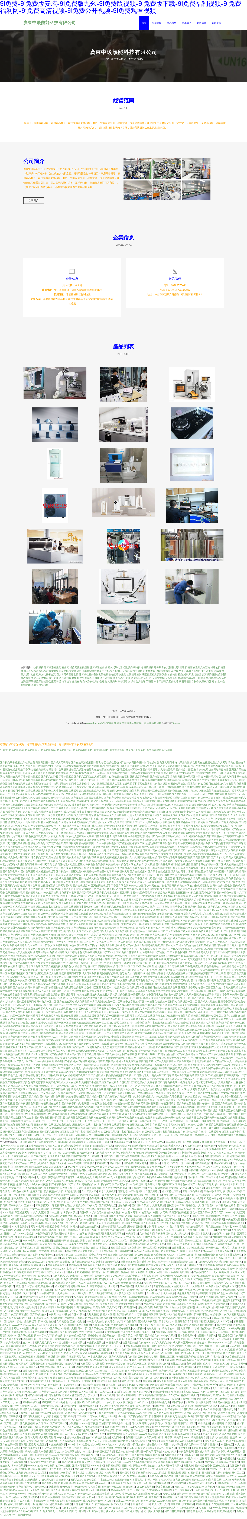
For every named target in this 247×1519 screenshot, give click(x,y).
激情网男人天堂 (210, 1292)
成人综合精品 (74, 1056)
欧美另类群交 (29, 1373)
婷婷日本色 (238, 1334)
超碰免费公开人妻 (99, 1049)
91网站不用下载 (152, 1453)
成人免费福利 (11, 1510)
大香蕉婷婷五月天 (103, 1313)
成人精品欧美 (82, 1355)
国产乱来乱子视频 (166, 1074)
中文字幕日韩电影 (40, 1211)
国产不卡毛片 (176, 1242)
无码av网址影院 (80, 1467)
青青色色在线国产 (185, 1186)
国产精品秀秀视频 (142, 894)
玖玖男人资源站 (133, 1513)
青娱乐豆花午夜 (157, 1316)
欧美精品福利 (132, 1049)
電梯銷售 (159, 669)
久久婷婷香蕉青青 (67, 1394)
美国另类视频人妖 (116, 877)
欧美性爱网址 (183, 1225)
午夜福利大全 (17, 898)
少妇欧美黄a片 (156, 1425)
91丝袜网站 (203, 1460)
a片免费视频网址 (70, 1260)
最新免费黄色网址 (179, 1060)
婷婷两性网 (157, 1390)
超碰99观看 (129, 1499)
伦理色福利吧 (238, 1404)
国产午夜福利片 (181, 1017)
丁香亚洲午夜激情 (39, 1510)
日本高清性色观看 (220, 831)
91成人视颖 (196, 1200)
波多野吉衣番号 (31, 919)
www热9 (17, 1327)
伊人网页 (156, 1496)
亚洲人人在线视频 (91, 1014)
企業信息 (201, 22)
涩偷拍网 (92, 1411)
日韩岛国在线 (79, 940)
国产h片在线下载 (196, 1341)
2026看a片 (66, 1474)
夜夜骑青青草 (146, 1063)
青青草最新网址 (90, 951)
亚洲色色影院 (220, 1467)
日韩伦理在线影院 (78, 965)
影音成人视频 (210, 1271)
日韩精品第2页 (195, 1021)
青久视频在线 (86, 792)
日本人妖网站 (198, 824)
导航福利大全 (28, 1478)
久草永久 (93, 1418)
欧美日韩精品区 (123, 1039)
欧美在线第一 (113, 866)
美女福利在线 (63, 796)
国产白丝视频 (162, 866)
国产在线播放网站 (229, 898)
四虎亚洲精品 (64, 1299)
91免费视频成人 (146, 1088)
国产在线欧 (84, 1510)
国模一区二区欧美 (223, 933)
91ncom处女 (41, 1355)
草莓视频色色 (173, 1299)
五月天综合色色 (73, 954)
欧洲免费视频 (112, 807)
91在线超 (209, 1464)
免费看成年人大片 (30, 905)
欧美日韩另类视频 (154, 901)
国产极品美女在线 (178, 951)
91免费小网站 (231, 1267)
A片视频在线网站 (24, 866)
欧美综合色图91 (221, 1183)
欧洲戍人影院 (179, 1172)
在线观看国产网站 (20, 1021)
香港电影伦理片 (172, 775)
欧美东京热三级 (137, 887)
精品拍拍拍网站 (49, 782)
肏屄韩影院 (201, 1295)
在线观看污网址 (16, 968)
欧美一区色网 (21, 1401)
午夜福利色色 (93, 796)
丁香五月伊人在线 (187, 965)
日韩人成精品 (183, 1204)
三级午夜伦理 (100, 1221)
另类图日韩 (180, 1179)
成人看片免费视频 (228, 989)
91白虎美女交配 (31, 1450)
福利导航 (27, 1341)
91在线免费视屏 (167, 1436)
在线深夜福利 (146, 1042)
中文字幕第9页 (133, 1003)
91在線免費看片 (31, 1232)
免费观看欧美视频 (73, 989)
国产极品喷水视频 (107, 894)
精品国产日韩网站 (206, 1337)
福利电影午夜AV (154, 1035)
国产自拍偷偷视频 (142, 1457)
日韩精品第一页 (12, 1242)
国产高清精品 (7, 916)
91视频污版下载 (148, 800)
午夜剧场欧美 (121, 1411)
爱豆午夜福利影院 (157, 1190)
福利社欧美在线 (23, 1070)
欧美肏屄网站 (83, 891)
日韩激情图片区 (49, 1028)
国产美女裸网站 (125, 1017)
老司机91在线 (67, 1418)
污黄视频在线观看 (46, 873)
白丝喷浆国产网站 (58, 1021)
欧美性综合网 (110, 1063)
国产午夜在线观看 (218, 1070)
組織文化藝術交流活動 (48, 676)
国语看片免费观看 (128, 1063)
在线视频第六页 (219, 1285)
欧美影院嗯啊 (91, 768)
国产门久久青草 (119, 961)
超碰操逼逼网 (78, 1288)
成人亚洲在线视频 (181, 930)
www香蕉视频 (36, 1260)
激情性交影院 (118, 849)
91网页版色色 (208, 1380)
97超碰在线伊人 (135, 1271)
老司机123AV (117, 1267)
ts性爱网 (56, 1211)
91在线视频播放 (87, 1017)
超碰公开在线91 (108, 1337)
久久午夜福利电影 (106, 845)
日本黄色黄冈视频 (204, 1246)
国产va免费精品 (219, 849)
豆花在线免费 (210, 1436)
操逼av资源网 (95, 1235)
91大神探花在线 (165, 1204)
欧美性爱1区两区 (27, 982)
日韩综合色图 (158, 1257)
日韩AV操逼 (44, 1278)
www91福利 (236, 1348)
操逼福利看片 (187, 835)
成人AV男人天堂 (32, 1327)
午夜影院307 (106, 1411)
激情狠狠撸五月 (89, 1457)
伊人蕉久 (93, 1197)
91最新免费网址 (95, 1344)
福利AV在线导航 (96, 1513)
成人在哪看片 (189, 1299)
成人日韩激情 (89, 975)
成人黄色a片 (64, 1411)
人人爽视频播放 (49, 905)
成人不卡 (131, 1450)
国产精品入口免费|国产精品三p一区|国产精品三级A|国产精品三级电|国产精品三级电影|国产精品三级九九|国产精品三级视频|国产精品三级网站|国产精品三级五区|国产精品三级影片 (148, 1102)
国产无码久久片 (217, 1049)
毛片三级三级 (199, 912)
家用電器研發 (108, 725)
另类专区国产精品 (161, 1077)
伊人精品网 (235, 1148)
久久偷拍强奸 (84, 828)
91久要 (112, 1418)
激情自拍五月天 (72, 1014)
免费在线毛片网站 (205, 835)
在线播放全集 (76, 1021)
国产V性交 (155, 1155)
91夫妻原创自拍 (21, 842)
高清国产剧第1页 (156, 782)
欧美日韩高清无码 (25, 775)
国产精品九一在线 (134, 926)
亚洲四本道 (163, 1200)
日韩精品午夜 (219, 947)
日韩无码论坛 (152, 1193)
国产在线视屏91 (203, 1165)
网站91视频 (37, 1228)
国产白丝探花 (54, 1214)
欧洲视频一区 (52, 1464)
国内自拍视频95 (186, 1337)
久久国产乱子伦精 (131, 1510)
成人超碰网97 (76, 1404)
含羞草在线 (188, 1506)
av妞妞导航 (98, 1172)
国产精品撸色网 (57, 1186)
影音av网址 (184, 1436)
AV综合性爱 (170, 1351)
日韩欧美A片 (16, 1207)
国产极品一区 (128, 1077)
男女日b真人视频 (145, 866)
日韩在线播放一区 (176, 838)
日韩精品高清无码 (86, 1053)
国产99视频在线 (150, 849)
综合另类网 (95, 1257)
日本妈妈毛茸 (113, 1460)
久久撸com (145, 1344)
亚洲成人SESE (169, 1165)
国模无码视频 (49, 1232)
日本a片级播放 (170, 1274)
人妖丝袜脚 (206, 1144)
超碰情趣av (42, 1151)
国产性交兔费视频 (15, 1014)
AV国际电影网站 (185, 1362)
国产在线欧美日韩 (22, 989)
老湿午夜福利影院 (61, 1049)
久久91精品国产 (12, 1088)
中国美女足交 (235, 849)
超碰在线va (200, 1344)
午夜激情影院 (169, 1010)
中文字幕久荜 (116, 1373)
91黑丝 (17, 1232)
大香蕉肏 (58, 1450)
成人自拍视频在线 (166, 1088)
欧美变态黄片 (91, 937)
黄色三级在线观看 (126, 898)
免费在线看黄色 (117, 863)
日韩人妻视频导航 (114, 1235)
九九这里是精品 (178, 1327)
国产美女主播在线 (71, 859)
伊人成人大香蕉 (114, 1513)
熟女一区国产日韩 (200, 1214)
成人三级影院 (224, 1074)
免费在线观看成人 (38, 1010)
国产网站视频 (25, 1337)
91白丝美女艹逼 (148, 979)
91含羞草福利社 (202, 1183)
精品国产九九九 (82, 1218)
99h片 (49, 1183)
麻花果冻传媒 (182, 764)
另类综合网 (191, 1408)
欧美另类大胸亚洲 (51, 975)
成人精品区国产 (21, 908)
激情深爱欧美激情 (114, 923)
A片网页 (138, 1337)
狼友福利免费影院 (30, 803)
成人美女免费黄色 (153, 1513)
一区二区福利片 (97, 965)
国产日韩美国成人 (197, 908)
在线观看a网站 (48, 1369)
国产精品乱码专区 (145, 1172)
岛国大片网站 (167, 764)
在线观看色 (232, 1295)
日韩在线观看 (162, 1042)
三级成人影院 (126, 1014)
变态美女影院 (102, 1439)
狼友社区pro (79, 1411)
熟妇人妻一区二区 (191, 1355)
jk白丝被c (175, 1309)
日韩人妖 (188, 1467)
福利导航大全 (114, 1390)
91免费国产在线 (27, 1049)
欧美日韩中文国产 (168, 947)
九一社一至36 (11, 1197)
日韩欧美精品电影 (222, 887)
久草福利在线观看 (226, 1207)
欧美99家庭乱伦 (85, 873)
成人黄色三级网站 (230, 863)
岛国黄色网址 (175, 785)
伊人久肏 (56, 1492)
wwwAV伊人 (232, 1214)
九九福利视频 (157, 1207)
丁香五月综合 (226, 1046)
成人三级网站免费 (170, 1221)
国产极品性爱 (153, 1267)
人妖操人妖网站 (19, 1183)
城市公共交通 (138, 683)
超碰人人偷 (59, 1292)
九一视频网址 (190, 1232)
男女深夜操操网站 (22, 993)
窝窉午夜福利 (94, 912)
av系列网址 (42, 1496)
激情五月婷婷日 (34, 1014)
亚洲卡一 (29, 1207)
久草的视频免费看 (135, 870)
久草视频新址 (198, 1088)
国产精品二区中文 (222, 1063)
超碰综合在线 (39, 1218)
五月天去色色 (96, 1330)
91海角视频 (66, 1218)
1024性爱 (54, 1355)
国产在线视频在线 (137, 1007)
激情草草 (172, 1260)
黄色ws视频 (166, 1278)
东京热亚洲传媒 (19, 1200)
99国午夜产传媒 (223, 1309)
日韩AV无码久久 (42, 993)
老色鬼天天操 (113, 884)
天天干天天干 (116, 1348)
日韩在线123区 (190, 1144)
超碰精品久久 (89, 1186)
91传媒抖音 (66, 1158)
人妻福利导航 (193, 873)
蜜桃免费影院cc (87, 845)
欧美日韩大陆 (78, 796)
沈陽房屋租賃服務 (152, 676)
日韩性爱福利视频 (199, 1049)
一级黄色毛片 (185, 1084)
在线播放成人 (12, 1067)
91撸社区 (190, 1348)
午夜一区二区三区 (214, 958)
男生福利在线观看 (122, 785)
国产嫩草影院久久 (88, 1432)
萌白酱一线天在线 (173, 996)
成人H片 (95, 1446)
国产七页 (230, 1260)
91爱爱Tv (163, 1169)
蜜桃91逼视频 (11, 1257)
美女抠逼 (173, 1190)
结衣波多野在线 (208, 775)
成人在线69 (187, 1221)
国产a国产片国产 (225, 1025)
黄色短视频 (99, 1471)
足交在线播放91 (49, 789)
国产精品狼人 (159, 1028)
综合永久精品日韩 (176, 1000)
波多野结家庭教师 (218, 771)
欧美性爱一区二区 (232, 1088)
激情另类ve (153, 1446)
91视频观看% (215, 1450)
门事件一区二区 (214, 866)
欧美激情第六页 (123, 1067)
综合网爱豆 (189, 1239)
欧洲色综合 (114, 1383)
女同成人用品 (68, 856)
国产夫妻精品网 (130, 800)
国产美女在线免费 (187, 891)
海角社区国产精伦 (186, 1358)
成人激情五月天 (67, 905)
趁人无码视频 (136, 817)
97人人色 (61, 1165)
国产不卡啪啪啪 (145, 1397)
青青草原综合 (167, 849)
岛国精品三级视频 (200, 884)
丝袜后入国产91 (211, 1169)
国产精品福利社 (50, 1281)
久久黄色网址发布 (81, 884)
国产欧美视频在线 (109, 768)
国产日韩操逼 (203, 1197)
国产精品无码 (147, 912)
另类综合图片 (229, 1218)
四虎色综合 (89, 1267)
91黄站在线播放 (20, 1228)
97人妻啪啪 (154, 1218)
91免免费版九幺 (48, 1513)
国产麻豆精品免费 (92, 993)
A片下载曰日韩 (12, 1380)
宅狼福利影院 (55, 908)
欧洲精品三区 (111, 1032)
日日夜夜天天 (93, 930)
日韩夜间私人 (72, 901)
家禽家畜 (150, 673)
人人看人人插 (236, 1070)
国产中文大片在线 (207, 782)
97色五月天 (197, 1190)
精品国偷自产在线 (234, 979)
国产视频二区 (82, 1077)
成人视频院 (218, 1425)
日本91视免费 (155, 1211)
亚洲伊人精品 (45, 1025)
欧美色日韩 (33, 1390)
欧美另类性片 (175, 828)
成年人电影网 (101, 792)
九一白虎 (16, 1404)
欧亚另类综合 (129, 1344)
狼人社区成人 (206, 916)
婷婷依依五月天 (77, 1337)
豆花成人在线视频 (194, 1478)
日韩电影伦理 (234, 814)
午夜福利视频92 (206, 803)
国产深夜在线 (238, 919)
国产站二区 (70, 1496)
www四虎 (8, 1214)
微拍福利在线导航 (93, 1362)
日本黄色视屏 (18, 1467)
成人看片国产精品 (109, 1028)
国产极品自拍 (76, 831)
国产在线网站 (112, 1172)
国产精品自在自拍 (15, 1042)
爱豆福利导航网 (230, 1158)
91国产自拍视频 (29, 1046)
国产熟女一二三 (47, 1394)
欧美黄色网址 (87, 1225)
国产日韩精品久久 (168, 1373)
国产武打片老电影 (84, 1067)
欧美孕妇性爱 (148, 1503)
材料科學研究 (137, 673)
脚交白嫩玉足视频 (170, 852)
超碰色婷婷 (122, 1162)
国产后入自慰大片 (200, 1235)
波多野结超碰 (7, 800)
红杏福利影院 (172, 1025)
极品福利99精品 (190, 916)
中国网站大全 (155, 996)
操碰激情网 (218, 1221)
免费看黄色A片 (237, 880)
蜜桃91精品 (33, 1172)
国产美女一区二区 (24, 1063)
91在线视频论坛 (143, 951)
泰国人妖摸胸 (147, 993)
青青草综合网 (221, 996)
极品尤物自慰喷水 (166, 1383)
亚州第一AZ (39, 1387)
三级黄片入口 (199, 796)
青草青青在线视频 (114, 870)
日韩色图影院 (193, 1253)
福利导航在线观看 (15, 1028)
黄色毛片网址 (128, 866)
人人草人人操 (18, 1390)
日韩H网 (84, 1214)
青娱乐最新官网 (231, 1302)
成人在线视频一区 (181, 796)
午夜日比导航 (161, 1309)
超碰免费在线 (67, 1162)
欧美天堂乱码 (214, 1429)
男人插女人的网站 (205, 1025)
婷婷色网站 (236, 1264)
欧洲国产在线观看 (109, 1084)
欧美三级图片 (20, 768)
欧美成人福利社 (49, 838)
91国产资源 (92, 1292)
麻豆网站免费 (63, 912)
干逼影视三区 (175, 894)
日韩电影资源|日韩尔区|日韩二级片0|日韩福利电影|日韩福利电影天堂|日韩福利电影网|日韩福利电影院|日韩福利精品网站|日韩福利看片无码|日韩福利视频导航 (102, 1137)
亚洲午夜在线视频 (147, 1070)
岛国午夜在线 (73, 1380)
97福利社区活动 (193, 1148)
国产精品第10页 (62, 807)
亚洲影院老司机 (117, 1246)
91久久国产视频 (29, 810)
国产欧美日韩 (225, 1053)
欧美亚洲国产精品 (226, 1007)
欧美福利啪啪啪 (25, 1151)
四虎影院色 (12, 1376)
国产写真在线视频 (129, 1158)
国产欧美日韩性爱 (30, 1436)
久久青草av (42, 1425)
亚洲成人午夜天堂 (147, 1323)
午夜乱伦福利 (182, 849)
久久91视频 (171, 1285)
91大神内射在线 (222, 940)
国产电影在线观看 (160, 778)
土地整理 (196, 676)
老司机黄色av (22, 1313)
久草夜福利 (141, 1316)
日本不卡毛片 (33, 968)
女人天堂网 (149, 1376)
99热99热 (105, 1376)
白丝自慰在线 (209, 1176)
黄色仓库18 (177, 1408)
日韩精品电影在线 (203, 940)
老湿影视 (166, 1492)
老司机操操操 (17, 789)
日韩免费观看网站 (20, 930)
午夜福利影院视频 (80, 775)
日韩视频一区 (234, 1257)
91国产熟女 (177, 1404)
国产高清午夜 (63, 1081)
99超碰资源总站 (20, 1176)
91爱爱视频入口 (139, 996)
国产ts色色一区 (139, 1432)
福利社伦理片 (41, 1056)
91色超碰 (185, 1190)
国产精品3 (67, 1464)
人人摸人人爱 (120, 1380)
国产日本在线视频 (158, 873)
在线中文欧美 (163, 993)
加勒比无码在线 (21, 785)
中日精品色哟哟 (52, 1397)
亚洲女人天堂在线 (65, 1373)
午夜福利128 (7, 1288)
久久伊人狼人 (85, 1453)
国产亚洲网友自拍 (18, 937)
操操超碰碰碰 (127, 880)
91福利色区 (226, 1446)
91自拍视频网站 (66, 849)
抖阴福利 (241, 1271)
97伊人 (217, 1351)
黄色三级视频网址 (119, 810)
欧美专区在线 (200, 817)
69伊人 (61, 1439)
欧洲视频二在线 (39, 908)
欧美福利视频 (29, 1278)
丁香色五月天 (68, 891)
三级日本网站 (198, 866)
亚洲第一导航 (172, 1355)
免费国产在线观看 (130, 947)
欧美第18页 (42, 1376)
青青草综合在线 (77, 870)
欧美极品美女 (160, 894)
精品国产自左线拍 (155, 838)
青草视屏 (55, 1510)
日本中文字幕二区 (162, 821)
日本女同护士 (89, 814)
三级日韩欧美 (224, 775)
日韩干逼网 (233, 1190)
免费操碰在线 (81, 824)
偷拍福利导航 (211, 898)
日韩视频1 (138, 1482)
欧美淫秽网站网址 (126, 986)
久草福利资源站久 (202, 1330)
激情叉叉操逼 (76, 771)
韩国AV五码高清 (62, 1271)
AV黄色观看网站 (87, 1007)
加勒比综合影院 (80, 1264)
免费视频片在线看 (187, 1010)
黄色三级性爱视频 (149, 1032)
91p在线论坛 (95, 1158)
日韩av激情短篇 (46, 1323)
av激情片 (211, 1288)
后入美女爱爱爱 (122, 1295)
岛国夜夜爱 (6, 1169)
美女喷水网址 (11, 1330)
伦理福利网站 (7, 863)
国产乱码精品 (198, 982)
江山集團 (201, 680)
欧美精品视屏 (111, 908)
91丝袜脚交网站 (204, 1309)
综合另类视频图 (93, 1151)
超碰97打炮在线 (226, 1281)
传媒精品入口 (66, 789)
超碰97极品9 (133, 1320)
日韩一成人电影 (179, 923)
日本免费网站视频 (125, 982)
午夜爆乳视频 (180, 898)
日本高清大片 (132, 979)
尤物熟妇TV (222, 1489)
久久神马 (116, 1204)
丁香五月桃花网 (143, 880)
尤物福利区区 (91, 989)
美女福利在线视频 (200, 764)
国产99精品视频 (176, 1039)
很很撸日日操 (171, 887)
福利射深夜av (60, 1246)
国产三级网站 (229, 1211)
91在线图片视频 (221, 1197)
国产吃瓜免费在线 (163, 1017)
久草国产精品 (66, 1074)
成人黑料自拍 (161, 968)
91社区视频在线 (145, 954)
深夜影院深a (53, 1306)
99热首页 (78, 1299)
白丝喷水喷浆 (52, 1260)
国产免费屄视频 (29, 1088)
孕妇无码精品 (143, 1000)
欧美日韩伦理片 (61, 866)
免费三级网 (31, 1394)
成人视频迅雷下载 (150, 1302)
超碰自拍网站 (43, 1506)
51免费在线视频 (221, 1404)
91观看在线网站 (143, 1464)
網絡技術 (138, 669)
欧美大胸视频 (210, 1021)
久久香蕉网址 (220, 1144)
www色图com (182, 1278)
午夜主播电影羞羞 (63, 835)
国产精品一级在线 (212, 1000)
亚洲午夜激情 (113, 965)
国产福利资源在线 (38, 768)
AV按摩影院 (31, 1513)
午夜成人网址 (28, 835)
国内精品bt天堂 (177, 814)
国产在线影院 (239, 807)
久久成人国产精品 (210, 926)
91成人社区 (177, 1292)
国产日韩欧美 (148, 1225)
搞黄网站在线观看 (207, 1074)
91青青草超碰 (94, 1288)
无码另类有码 (192, 937)
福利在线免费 (67, 1077)
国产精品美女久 (44, 835)
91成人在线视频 (39, 1186)
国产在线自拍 (81, 835)
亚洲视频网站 (68, 996)
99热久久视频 (168, 1337)
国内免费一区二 (196, 1042)
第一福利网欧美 (43, 866)
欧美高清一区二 (126, 1000)
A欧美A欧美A (46, 1373)
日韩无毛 (230, 1425)
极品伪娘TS (147, 1158)
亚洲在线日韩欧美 (213, 1028)
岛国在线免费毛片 (215, 1042)
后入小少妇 (202, 1151)
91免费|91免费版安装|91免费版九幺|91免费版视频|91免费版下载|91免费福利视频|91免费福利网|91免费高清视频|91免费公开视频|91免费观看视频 (80, 752)
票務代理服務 (213, 680)
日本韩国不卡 (156, 1418)
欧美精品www (28, 1271)
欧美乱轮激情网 (41, 831)
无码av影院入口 (108, 1457)
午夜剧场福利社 (164, 1235)
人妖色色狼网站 (193, 1169)
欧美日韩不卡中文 (38, 972)
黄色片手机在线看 (35, 1042)
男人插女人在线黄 (208, 1091)
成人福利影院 (207, 1081)
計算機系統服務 (52, 669)
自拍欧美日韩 (133, 849)
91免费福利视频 (195, 838)
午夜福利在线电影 (94, 771)
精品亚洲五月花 (84, 821)
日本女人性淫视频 (123, 1404)
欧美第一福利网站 (167, 1003)
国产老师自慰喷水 (52, 1060)
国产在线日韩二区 (173, 1478)
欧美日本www (182, 1439)
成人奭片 (150, 1204)
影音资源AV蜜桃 (137, 1246)
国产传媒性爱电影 (168, 1183)
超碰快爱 (118, 1401)
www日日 (103, 1485)
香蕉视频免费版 (143, 1028)
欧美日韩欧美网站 (129, 1032)
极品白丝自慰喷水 (45, 1053)
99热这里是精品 (143, 1429)
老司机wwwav (37, 1330)
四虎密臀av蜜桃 (164, 1334)
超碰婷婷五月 (154, 845)
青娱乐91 (194, 1496)
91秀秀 (164, 1446)
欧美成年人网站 (219, 764)
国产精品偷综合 (203, 1467)
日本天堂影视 (165, 979)
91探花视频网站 (43, 1249)
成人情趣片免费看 (213, 951)
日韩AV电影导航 (220, 1225)
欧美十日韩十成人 (174, 1281)
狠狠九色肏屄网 (90, 1260)
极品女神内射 (30, 1253)
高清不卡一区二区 (147, 965)
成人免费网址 (122, 933)
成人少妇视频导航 (221, 807)
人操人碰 (124, 1446)
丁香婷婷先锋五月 (30, 778)
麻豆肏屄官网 (152, 891)
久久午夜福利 (228, 785)
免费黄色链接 (205, 1162)
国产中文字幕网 (97, 944)
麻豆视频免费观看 (71, 1148)
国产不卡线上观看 (216, 975)
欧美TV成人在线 (20, 1503)
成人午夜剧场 (69, 1460)
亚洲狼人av (32, 1369)
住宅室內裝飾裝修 (82, 683)
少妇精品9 (187, 1316)
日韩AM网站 (78, 1316)
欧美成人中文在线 (79, 1246)
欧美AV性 (209, 1376)
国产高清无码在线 (86, 894)
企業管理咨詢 (134, 676)
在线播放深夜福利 (96, 1070)
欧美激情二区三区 (116, 1081)
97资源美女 (145, 1214)
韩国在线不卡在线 (212, 1267)
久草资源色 (63, 1323)
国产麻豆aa (136, 1411)
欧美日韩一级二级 (111, 1489)
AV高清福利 (15, 1221)
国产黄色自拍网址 (75, 1344)
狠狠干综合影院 (140, 1390)
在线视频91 (95, 1200)
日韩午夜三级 (91, 898)
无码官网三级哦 (188, 1162)
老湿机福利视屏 (235, 1397)
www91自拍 (97, 1467)
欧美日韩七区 (37, 1183)
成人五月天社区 (65, 1369)
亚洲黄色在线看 (179, 1200)
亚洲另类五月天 (27, 1446)
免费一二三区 (63, 1467)
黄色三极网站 (101, 817)
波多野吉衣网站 (80, 807)
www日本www (121, 1183)
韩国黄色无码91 (165, 1422)
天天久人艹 (180, 1489)
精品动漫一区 (53, 828)
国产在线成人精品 (89, 880)
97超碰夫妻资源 (57, 1446)
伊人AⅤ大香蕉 (177, 1341)
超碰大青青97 (42, 1457)
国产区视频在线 (86, 982)
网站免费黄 (97, 1264)
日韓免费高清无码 (96, 842)
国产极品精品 (167, 1032)
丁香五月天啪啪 (44, 775)
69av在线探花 (164, 1179)
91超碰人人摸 (153, 1274)
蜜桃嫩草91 (187, 1155)
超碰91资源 (183, 1450)
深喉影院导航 (119, 975)
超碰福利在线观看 (233, 951)
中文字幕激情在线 (22, 965)
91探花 (155, 1443)
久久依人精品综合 (162, 1344)
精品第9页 (45, 1246)
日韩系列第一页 (211, 863)
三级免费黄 (120, 1306)
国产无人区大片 (55, 1274)
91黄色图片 (83, 1274)
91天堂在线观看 (100, 1046)
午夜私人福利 (39, 1474)
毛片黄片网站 (163, 1021)
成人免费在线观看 (234, 866)
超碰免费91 (124, 1207)
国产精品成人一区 (190, 1081)
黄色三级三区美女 (181, 807)
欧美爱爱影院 (119, 852)
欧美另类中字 (93, 972)
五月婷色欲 (122, 1453)
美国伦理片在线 (106, 968)
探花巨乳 (36, 1313)
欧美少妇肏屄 (49, 1348)
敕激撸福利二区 (203, 877)
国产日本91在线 (140, 1362)
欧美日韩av (15, 1373)
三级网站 (236, 1197)
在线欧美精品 (30, 807)
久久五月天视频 (47, 1299)
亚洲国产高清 (166, 944)
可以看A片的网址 (146, 796)
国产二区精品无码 (130, 993)
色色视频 (14, 1267)
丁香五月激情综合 (232, 1000)
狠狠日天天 (184, 1260)
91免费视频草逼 (227, 891)
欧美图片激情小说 (88, 1060)
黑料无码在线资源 (142, 1067)
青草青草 (175, 1506)
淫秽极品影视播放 (235, 993)
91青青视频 (133, 1292)
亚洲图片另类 (106, 1450)
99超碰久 (106, 1380)
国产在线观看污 (105, 856)
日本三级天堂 (195, 951)
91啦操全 (222, 1148)
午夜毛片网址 (217, 1383)
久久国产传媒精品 (68, 1232)
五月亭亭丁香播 (233, 838)
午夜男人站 (54, 1316)
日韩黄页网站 (202, 1418)
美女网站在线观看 (201, 1278)
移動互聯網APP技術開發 (199, 673)
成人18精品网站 (68, 1334)
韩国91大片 (10, 1235)
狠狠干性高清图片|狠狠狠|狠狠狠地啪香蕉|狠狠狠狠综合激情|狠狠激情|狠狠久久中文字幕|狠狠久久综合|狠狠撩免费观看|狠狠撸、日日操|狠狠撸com (105, 1116)
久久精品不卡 (66, 824)
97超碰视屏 (231, 1179)
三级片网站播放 (188, 1510)
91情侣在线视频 (195, 1249)
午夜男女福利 (56, 1471)
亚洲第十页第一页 (132, 771)
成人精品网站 (225, 1091)
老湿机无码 (235, 1144)
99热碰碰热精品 (131, 1200)
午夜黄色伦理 (71, 1450)
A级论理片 (119, 1292)
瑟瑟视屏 (110, 1330)
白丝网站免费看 (11, 880)
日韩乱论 (122, 1193)
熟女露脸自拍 (213, 1228)
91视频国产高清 (194, 778)
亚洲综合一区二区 (99, 1025)
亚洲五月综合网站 (188, 989)
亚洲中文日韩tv (165, 1225)
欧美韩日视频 (177, 778)
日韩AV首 (5, 1327)
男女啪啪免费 (177, 937)
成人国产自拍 (180, 1067)
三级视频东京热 (45, 1144)
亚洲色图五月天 (171, 845)
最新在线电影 (96, 800)
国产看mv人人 (116, 1221)
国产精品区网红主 (84, 778)
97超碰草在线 (32, 1485)
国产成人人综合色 (207, 1003)
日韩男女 (70, 1274)
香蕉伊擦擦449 (8, 1337)
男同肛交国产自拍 (215, 1190)
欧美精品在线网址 (120, 775)
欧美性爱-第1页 (115, 764)
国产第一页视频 (235, 982)
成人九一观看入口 (166, 1450)
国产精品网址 (232, 954)
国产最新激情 (102, 958)
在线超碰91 (216, 1316)
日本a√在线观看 (135, 1186)
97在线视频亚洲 (56, 1204)
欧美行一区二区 (102, 1035)
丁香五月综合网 (214, 1179)
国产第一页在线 (165, 884)
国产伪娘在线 (29, 1429)
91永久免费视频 (107, 1193)
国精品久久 (76, 1482)
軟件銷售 (172, 676)
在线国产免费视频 (65, 821)
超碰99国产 (209, 1148)
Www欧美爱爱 (12, 1278)
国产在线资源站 (65, 1003)
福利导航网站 (137, 933)
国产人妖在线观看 (47, 961)
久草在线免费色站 (212, 1355)
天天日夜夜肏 (176, 1460)
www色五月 (163, 1503)
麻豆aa (69, 1257)
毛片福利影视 (114, 842)
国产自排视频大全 (60, 1341)
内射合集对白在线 (137, 863)
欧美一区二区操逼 (13, 891)
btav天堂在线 (157, 1299)
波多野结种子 (167, 919)
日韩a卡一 (182, 1496)
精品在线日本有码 (14, 1506)
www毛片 (123, 1242)
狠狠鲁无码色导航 (198, 1471)
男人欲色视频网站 (98, 916)
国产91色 (142, 1499)
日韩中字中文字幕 (44, 1337)
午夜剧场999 (107, 1197)
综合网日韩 (68, 1211)
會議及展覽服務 (93, 680)
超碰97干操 (218, 1362)
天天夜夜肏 (106, 1306)
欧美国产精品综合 (115, 1365)
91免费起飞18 (228, 1492)
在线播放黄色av (230, 968)
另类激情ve (75, 1249)
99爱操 (23, 1471)
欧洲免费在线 (60, 1249)
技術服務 (38, 669)
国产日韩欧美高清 (183, 972)
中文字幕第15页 (164, 1489)
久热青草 (206, 1373)
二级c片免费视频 (68, 1007)
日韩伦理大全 (143, 1077)
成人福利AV (209, 1365)
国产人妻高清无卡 (96, 940)
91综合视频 (101, 1373)
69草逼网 (169, 1390)
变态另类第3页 (214, 842)
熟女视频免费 (27, 1425)
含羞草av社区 (236, 1401)
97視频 (69, 1471)
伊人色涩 (125, 1425)
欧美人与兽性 (222, 1081)
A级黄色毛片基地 (99, 1214)
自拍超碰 (16, 1299)
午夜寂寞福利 (67, 1443)
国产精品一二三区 (66, 873)
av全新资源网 (42, 1235)
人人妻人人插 (161, 1415)
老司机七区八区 (8, 1309)
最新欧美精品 (203, 947)
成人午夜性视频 (194, 1028)
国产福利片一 (97, 807)
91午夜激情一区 (57, 768)
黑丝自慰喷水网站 (109, 951)
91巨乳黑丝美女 (85, 1295)
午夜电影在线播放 (95, 866)
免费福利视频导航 (85, 1211)
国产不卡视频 (206, 1299)
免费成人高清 (57, 954)
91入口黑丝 (15, 1253)
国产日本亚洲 (35, 1039)
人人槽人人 (77, 1429)
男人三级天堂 (7, 979)
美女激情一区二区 (204, 944)
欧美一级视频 (65, 1302)
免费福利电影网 (105, 905)
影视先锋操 (10, 1204)
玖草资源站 (229, 1355)
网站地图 (167, 752)
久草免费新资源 (224, 803)
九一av (129, 1429)
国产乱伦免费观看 (10, 884)
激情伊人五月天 (16, 824)
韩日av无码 (31, 1439)
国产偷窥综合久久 (50, 803)
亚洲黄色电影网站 (21, 1218)
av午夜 (153, 1183)
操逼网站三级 (91, 1306)
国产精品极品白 (214, 1017)
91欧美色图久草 (171, 1155)
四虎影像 (99, 1387)
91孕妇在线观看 (222, 1165)
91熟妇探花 (229, 1235)
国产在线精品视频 (105, 982)
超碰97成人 (22, 1186)
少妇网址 (123, 1299)
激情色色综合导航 (148, 1401)
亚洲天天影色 (35, 1148)
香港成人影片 (63, 810)
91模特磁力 (118, 1320)
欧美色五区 (148, 1334)
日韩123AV (121, 1503)
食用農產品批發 (69, 676)
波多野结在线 (23, 933)
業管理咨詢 (124, 683)
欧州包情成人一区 (140, 1506)
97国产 (15, 1383)
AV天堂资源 (111, 1474)
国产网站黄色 (207, 1327)
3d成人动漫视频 (164, 898)
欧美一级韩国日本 (50, 1460)
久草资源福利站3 (122, 1155)
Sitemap (176, 725)
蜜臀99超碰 (156, 1478)
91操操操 (228, 1200)
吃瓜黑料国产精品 (200, 849)
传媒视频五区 (126, 1176)
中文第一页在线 (59, 870)
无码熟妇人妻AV (29, 1499)
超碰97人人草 (163, 1232)
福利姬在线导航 (203, 1351)
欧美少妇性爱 (200, 1070)
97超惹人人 (67, 1355)
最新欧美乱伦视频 (28, 940)
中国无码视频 (124, 894)
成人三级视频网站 (69, 880)
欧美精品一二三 (47, 810)
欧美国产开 (59, 1242)
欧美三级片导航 (199, 1439)
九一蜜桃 (41, 1179)
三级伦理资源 (180, 842)
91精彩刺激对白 (100, 810)
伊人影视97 (138, 1330)
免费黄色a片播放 (70, 968)
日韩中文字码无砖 (109, 880)
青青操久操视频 (46, 1239)
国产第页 (5, 1404)
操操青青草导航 (22, 1169)
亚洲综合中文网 (161, 1394)
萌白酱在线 (220, 1162)
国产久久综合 (67, 1190)
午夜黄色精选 (16, 1453)
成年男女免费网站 (205, 1032)
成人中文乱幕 (221, 810)
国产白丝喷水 (74, 993)
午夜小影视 (217, 1358)
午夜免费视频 (235, 1172)
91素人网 (63, 1485)
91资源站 (103, 1232)
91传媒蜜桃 (193, 1313)
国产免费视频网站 (41, 842)
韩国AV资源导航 (131, 1467)
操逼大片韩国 (107, 1316)
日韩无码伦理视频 (167, 859)
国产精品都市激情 (221, 845)
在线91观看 (223, 1232)
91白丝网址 (115, 1165)
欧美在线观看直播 (10, 996)
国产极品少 (132, 1221)
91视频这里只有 (228, 828)
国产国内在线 (78, 930)
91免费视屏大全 (143, 1288)
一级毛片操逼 (61, 1088)
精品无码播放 (106, 933)
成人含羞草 (131, 1327)
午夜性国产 (168, 1218)
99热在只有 (99, 1179)
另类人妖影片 (70, 1060)
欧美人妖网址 (229, 778)
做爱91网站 (28, 1179)
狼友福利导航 (172, 1418)
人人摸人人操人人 (224, 1155)
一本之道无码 (129, 965)
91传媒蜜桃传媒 (22, 1274)
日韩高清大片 (137, 810)
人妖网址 (82, 1235)
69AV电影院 (126, 1288)
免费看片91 (15, 1190)
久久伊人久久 (154, 1295)
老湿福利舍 (156, 1432)
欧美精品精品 (109, 930)
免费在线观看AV (94, 1429)
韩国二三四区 (167, 1358)
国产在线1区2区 (29, 849)
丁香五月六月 (45, 940)
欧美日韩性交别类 (10, 810)
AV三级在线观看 (145, 968)
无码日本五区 (219, 1390)
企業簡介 (156, 22)
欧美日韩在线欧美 (56, 951)
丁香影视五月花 (204, 810)
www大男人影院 (148, 1436)
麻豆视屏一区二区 (172, 1499)
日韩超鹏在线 (89, 1148)
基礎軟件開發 (178, 673)
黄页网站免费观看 (25, 817)
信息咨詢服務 (118, 676)
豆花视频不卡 (139, 1211)
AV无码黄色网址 (193, 961)
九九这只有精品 (158, 1380)
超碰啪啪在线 (213, 1218)
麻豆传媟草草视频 (135, 1046)
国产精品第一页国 (107, 1017)
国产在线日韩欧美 (25, 916)
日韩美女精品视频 (220, 919)
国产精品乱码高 (194, 1014)
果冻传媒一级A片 (231, 1169)
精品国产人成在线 (139, 905)
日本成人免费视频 (78, 926)
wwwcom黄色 (179, 1158)
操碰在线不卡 (206, 996)
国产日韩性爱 (230, 842)
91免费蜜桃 (69, 1155)
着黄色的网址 (187, 1025)
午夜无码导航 (187, 1401)
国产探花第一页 (58, 1425)
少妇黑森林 (75, 1425)
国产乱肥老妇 (37, 901)
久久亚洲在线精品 (207, 891)
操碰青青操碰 (78, 842)
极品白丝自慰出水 (102, 852)
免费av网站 (131, 1214)
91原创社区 (168, 1271)
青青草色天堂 (147, 1471)
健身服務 (118, 680)
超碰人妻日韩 (151, 1358)
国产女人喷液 (71, 958)
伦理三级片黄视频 (228, 852)
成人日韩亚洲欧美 (183, 1344)
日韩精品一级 (98, 1274)
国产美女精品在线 (160, 905)
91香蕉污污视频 (166, 1070)
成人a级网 (64, 1327)
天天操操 (153, 1365)
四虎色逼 (28, 1355)
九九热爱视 (123, 1228)
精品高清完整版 (67, 1035)
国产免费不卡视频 (18, 1010)
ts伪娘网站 (149, 1485)
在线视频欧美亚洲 (223, 1056)
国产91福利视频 (191, 926)
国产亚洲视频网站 (26, 1003)
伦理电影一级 (34, 1060)
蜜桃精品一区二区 (137, 1365)
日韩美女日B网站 (215, 993)
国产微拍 (128, 1165)
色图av (137, 1253)
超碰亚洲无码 (44, 1271)
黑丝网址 (143, 1478)
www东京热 (228, 1418)
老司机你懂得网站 (101, 1320)
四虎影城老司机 (93, 1299)
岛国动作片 (198, 1204)
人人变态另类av (154, 1281)
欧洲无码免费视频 (179, 1214)
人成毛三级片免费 (104, 778)
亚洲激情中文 (167, 877)
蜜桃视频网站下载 (71, 975)
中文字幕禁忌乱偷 (234, 1358)
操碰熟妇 (14, 1411)
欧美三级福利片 (69, 845)
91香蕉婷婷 (75, 1267)
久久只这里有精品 (182, 1492)
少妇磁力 (77, 1422)
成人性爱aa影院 (168, 891)
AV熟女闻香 (180, 1176)
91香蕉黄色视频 (9, 771)
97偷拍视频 (135, 1453)
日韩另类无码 (117, 1046)
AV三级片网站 (113, 1344)
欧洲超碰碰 (164, 1249)
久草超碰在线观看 (86, 856)
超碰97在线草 (56, 1285)
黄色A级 (126, 1496)
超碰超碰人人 (38, 1267)
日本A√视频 (197, 1218)
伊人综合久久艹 (113, 1323)
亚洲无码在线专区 (68, 1028)
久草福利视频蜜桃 (37, 1162)
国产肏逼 (14, 1320)
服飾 (214, 683)
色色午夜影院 (37, 1351)
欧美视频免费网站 (201, 807)
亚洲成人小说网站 (49, 1499)
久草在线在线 (177, 968)
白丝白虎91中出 (72, 1408)
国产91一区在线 (146, 972)
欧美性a (212, 1415)
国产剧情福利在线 (140, 814)
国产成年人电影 (219, 859)
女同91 (234, 1186)
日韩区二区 (238, 1474)
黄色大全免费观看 (156, 1260)
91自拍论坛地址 (39, 785)
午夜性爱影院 (66, 1513)
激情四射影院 (27, 1144)
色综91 (11, 1323)
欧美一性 (30, 1506)
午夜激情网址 (57, 1253)
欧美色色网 (6, 1485)
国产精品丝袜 (172, 1411)
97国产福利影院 (173, 1457)
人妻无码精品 (33, 789)
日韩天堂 (54, 1162)
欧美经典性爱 (29, 1299)
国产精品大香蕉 (31, 1418)
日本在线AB (88, 1383)
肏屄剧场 (76, 1436)
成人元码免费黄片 (223, 1084)
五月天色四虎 (45, 807)
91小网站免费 (118, 1492)
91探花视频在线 (164, 1049)
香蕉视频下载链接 (139, 778)
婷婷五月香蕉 (52, 1228)
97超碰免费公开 (185, 1295)
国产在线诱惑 (40, 877)
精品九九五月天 (14, 838)
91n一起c (212, 1274)
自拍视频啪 (129, 1489)
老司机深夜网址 (49, 1436)
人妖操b (78, 1306)
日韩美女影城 (128, 1021)
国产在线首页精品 (60, 930)
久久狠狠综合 (197, 1288)
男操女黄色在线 (110, 912)
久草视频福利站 (11, 792)
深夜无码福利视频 (195, 1429)
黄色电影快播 (112, 1362)
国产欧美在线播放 (30, 884)
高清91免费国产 (136, 1035)
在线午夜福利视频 (103, 821)
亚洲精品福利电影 (114, 1091)
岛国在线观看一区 (104, 1067)
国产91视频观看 (146, 807)
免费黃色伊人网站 (50, 1172)
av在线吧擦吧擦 (136, 838)
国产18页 (216, 1460)
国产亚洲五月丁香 (35, 898)
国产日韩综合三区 (149, 1221)
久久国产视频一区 (190, 1046)
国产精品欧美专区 (123, 1443)
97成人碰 (36, 1408)
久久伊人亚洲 (38, 1214)
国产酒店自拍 (126, 1474)
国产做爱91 (208, 1207)
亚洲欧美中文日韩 (56, 1351)
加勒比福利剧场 (181, 1482)
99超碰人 (206, 1390)
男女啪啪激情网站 (58, 937)
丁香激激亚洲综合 (227, 782)
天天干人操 (6, 1460)
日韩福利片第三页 (60, 800)
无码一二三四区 (97, 1351)
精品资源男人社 (234, 905)
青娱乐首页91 (43, 1207)
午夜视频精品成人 (172, 1053)
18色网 (229, 1344)
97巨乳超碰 (123, 1190)
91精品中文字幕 (146, 1056)
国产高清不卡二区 (22, 1091)
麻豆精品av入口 (215, 912)
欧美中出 (11, 1239)
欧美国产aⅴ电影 (92, 831)
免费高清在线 (117, 1049)
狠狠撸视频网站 (75, 768)
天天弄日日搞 (26, 1457)
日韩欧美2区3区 (128, 1084)
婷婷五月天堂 (125, 1337)
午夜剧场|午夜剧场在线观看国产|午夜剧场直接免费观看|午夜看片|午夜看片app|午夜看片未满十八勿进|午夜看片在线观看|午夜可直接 (163, 1126)
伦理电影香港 (154, 1053)
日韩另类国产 (42, 764)
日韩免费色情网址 (59, 1176)
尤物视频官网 (203, 1221)
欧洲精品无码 (230, 986)
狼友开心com (134, 1369)
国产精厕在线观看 (234, 912)
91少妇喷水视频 (50, 1418)
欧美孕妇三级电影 (203, 880)
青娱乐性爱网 (201, 1383)
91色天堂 (67, 1489)
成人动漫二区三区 (223, 877)
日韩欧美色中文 (194, 1513)
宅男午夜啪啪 (223, 1474)
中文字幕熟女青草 (125, 1415)
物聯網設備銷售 (186, 680)
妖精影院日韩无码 (235, 796)
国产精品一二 (142, 908)
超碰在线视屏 (116, 1218)
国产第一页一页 (41, 1070)
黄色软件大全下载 (93, 908)
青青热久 (196, 1436)
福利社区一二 (106, 989)
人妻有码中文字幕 (84, 838)
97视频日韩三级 (104, 1295)
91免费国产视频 (69, 1281)
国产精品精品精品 (99, 835)
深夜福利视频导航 (137, 792)
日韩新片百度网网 (210, 1496)
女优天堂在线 (176, 1348)
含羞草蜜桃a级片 (20, 1158)
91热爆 (128, 1218)
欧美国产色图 (55, 1000)
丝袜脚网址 (208, 1474)
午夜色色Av (72, 1225)
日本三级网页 (210, 1053)
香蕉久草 (25, 1197)
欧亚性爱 (47, 1242)
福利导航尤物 (225, 965)
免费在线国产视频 (45, 796)
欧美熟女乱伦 (154, 863)
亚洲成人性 (101, 1499)
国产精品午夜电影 (157, 828)
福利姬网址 (10, 1358)
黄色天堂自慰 (15, 1077)
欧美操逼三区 (81, 944)
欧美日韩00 (84, 1496)
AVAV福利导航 (144, 1415)
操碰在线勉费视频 (216, 814)
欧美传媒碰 (169, 1151)
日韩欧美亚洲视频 (45, 863)
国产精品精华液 (128, 807)
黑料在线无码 (228, 926)
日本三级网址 (56, 814)
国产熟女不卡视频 (52, 947)
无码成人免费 (113, 1070)
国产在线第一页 (8, 1446)
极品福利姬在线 (99, 803)
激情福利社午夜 (191, 785)
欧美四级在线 (68, 803)
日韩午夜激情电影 (33, 1077)
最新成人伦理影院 (72, 1397)
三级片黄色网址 (176, 873)
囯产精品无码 (152, 810)
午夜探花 (193, 1172)
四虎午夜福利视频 (105, 1162)
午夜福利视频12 (16, 975)
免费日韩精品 (128, 954)
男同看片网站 (220, 1306)
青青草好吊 (173, 1246)
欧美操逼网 (96, 1341)
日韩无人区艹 (220, 1330)
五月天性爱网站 (146, 1351)
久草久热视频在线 (67, 1390)
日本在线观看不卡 (174, 901)
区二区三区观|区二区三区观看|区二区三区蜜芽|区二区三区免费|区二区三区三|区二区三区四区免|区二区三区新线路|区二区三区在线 (95, 1123)
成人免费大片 (195, 898)
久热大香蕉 (92, 1316)
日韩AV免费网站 (60, 1200)
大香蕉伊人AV (193, 1292)
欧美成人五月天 (79, 1091)
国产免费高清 (22, 979)
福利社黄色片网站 (25, 800)
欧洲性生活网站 (185, 1320)
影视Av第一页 (225, 1176)
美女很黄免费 (172, 1144)
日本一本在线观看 (155, 870)
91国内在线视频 (221, 1239)
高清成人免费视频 (107, 859)
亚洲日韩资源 (228, 1292)
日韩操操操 (196, 1271)
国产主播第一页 (77, 877)
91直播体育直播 (95, 870)
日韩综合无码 (12, 778)
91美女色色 (176, 1169)
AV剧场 (31, 1496)
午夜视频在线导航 (130, 1334)
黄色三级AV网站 (37, 958)
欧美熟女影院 (42, 800)
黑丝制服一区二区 (127, 1088)
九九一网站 (238, 1165)
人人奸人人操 (78, 1070)
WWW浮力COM (31, 1242)
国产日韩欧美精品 (174, 1513)
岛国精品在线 (63, 884)
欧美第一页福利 (85, 1035)
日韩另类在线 (110, 1000)
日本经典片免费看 (111, 796)
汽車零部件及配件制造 (166, 683)
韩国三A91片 (233, 1471)
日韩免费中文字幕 (20, 951)
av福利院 (14, 1225)
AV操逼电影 (118, 1376)
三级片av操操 (33, 1422)
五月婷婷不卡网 (92, 1144)
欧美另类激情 (203, 845)
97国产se (174, 1397)
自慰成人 (104, 1249)
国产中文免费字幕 (164, 1063)
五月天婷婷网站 (230, 824)
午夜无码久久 (25, 1415)
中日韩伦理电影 (138, 1053)
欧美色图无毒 (51, 1190)
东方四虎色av (23, 1474)
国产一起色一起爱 (226, 894)
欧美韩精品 (68, 1172)
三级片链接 (6, 1408)
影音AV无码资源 (120, 1506)
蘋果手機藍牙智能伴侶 (38, 683)
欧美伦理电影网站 (22, 831)
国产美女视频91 (37, 828)
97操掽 (127, 1390)
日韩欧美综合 (151, 944)
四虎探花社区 (82, 1172)
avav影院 (128, 1464)
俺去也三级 (6, 1165)
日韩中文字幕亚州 (130, 912)
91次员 (210, 1341)
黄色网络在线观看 (58, 1010)
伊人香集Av (167, 1302)
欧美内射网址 (192, 1007)
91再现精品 (89, 1204)
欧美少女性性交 (204, 1155)
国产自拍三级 (188, 1425)
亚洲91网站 (182, 1271)
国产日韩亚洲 (129, 972)
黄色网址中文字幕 (100, 961)
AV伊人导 (92, 1207)
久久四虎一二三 (103, 1394)
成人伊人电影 (110, 1288)
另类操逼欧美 (174, 782)
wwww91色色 (35, 1467)
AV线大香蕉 (77, 1151)
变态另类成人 (202, 1320)
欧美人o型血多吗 (72, 947)
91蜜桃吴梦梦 (151, 1162)
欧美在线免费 (53, 859)
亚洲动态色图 (236, 1306)
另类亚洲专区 (224, 1337)
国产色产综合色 (112, 800)
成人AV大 (27, 1344)
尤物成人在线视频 (169, 1401)
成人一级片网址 (72, 814)
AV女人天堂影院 (116, 1179)
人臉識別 (112, 683)
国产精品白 (121, 1148)
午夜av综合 (141, 1165)
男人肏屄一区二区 (75, 1285)
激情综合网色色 (67, 1348)
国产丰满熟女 (149, 1003)
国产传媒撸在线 (79, 800)
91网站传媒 (162, 1485)
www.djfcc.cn (93, 725)
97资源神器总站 (212, 1200)
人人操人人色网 (38, 1176)
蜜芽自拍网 (202, 1369)
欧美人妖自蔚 (193, 1039)
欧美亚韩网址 (176, 856)
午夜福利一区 (42, 916)
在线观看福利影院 (162, 1067)
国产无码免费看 (155, 1081)
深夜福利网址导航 (62, 1207)
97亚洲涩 (82, 1197)
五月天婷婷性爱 (117, 803)
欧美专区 (87, 1436)
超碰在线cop (163, 1313)
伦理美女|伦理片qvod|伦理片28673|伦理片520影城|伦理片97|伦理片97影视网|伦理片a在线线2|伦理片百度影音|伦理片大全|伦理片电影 (82, 1109)
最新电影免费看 (41, 1091)
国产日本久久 (64, 961)
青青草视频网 (224, 1253)
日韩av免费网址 (123, 1197)
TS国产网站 (20, 1165)
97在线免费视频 (159, 1341)
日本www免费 (91, 1376)
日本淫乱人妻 (41, 1320)
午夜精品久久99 (15, 1513)
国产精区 (158, 1457)
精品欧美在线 (165, 842)
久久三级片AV (89, 1193)
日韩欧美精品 (132, 923)
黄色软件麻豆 (224, 901)
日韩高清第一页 (225, 1485)
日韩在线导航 (228, 1411)
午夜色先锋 (199, 1211)
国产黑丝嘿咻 (11, 1425)
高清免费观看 (10, 1049)
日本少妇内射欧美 (125, 1281)
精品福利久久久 (23, 877)
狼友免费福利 (134, 1249)
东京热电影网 (86, 1039)
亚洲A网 (176, 1232)
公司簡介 (34, 200)
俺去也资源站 (192, 1380)
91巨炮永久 (24, 1204)
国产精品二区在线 (109, 919)
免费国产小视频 (90, 1084)
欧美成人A (9, 1285)
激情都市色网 (200, 771)
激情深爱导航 (33, 782)
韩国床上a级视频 (177, 1474)
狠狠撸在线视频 (163, 972)
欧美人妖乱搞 (90, 1249)
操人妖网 (164, 1365)
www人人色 (198, 1394)
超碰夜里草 (41, 1415)
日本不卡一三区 (196, 1179)
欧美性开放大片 (135, 944)
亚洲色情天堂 (134, 852)
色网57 (140, 1281)
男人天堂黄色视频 (120, 996)
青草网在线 (205, 1397)
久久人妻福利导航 (205, 1334)
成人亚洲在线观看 (106, 986)
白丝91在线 (62, 1239)
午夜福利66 (10, 1492)
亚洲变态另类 (127, 1408)
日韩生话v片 (149, 1249)
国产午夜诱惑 (129, 1056)
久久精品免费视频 (213, 870)
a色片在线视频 (84, 996)
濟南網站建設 (89, 673)
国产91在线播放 (139, 1183)
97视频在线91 (149, 1467)
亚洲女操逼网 (57, 1380)
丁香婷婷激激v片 (194, 968)
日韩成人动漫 (177, 1365)
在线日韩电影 (228, 1039)
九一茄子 (28, 1221)
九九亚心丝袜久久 (65, 1295)
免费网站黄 (56, 1320)
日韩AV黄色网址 (146, 1422)
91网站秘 (194, 1327)
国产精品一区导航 (45, 817)
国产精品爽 (80, 1158)
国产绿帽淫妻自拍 (171, 789)
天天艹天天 (217, 1214)
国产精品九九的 (169, 1510)
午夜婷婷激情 (117, 1232)
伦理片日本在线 (28, 887)
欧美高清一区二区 (10, 1046)
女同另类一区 (34, 947)
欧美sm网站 (62, 1482)
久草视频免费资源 (196, 975)
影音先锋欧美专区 (114, 1429)
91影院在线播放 (159, 814)
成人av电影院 (185, 1383)
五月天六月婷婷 (193, 901)
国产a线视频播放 (214, 1077)
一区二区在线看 (110, 831)
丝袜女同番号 (131, 764)
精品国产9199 (118, 1478)
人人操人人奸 (181, 1235)
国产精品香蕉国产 (56, 1042)
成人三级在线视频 (203, 972)
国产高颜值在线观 (58, 926)
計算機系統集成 (98, 669)
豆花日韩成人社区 (55, 1225)
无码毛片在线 (142, 982)
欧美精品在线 (217, 884)
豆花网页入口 (193, 1267)
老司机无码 (188, 1309)
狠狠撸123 (33, 1460)
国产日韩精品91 (16, 1007)
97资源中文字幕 (105, 1053)
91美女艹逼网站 (175, 1228)
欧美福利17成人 (224, 937)
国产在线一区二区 (10, 803)
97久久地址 (165, 1482)
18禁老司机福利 (37, 1165)
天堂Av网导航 (204, 1348)
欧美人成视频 (73, 951)
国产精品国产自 (204, 1056)
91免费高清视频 (52, 894)
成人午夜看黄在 (231, 1067)
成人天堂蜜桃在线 (214, 1499)
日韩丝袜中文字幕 (76, 979)
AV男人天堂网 (21, 1408)
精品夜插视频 (113, 1077)
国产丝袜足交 (38, 1158)
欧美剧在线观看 (91, 1380)
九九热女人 (186, 1246)
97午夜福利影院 (132, 1239)
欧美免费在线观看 (78, 916)
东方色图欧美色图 (132, 940)
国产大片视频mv (48, 849)
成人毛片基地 (229, 1249)
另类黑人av (229, 1193)
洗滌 (164, 676)
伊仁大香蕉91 (238, 1365)
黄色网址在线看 (153, 1046)
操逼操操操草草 (8, 1053)
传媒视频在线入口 (54, 1193)
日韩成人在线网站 (185, 1369)
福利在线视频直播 (200, 768)
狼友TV (89, 1439)
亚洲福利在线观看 (207, 1035)
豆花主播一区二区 (68, 919)
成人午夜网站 (116, 835)
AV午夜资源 (85, 1334)
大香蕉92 (197, 1376)
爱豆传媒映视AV (139, 1242)
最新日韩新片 (127, 824)
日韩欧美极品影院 (20, 845)
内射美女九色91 (221, 1373)
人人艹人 (46, 1450)
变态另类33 (61, 1337)
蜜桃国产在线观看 (187, 803)
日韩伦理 (107, 1144)
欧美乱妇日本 (30, 1025)
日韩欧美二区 (55, 1032)
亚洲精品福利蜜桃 (129, 919)
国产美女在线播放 (112, 1056)
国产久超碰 (131, 1401)
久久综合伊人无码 (227, 1288)
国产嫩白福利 (147, 923)
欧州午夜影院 (107, 1228)
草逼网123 (102, 1165)
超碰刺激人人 (193, 1207)
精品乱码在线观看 (149, 831)
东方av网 (53, 1218)
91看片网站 (175, 1467)
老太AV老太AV (35, 1464)
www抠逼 (158, 1285)
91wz (159, 1351)
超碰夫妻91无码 (113, 771)
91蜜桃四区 (76, 1362)
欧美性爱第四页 (201, 859)
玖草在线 (22, 1285)
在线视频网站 (218, 768)
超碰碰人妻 (178, 1429)
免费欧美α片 (25, 1000)
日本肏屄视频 (229, 1204)
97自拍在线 (130, 1323)
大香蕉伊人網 (175, 1148)
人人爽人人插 (112, 824)
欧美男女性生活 (162, 1429)
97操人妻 (134, 1503)
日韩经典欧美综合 (46, 852)
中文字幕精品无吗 (39, 1383)
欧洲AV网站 (75, 1144)
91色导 (227, 1443)
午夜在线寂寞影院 (181, 1394)
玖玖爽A (190, 1404)
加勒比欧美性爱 (118, 792)
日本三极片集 (112, 1387)
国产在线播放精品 (132, 1010)
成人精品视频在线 (176, 975)
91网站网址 (117, 1278)
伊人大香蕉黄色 (117, 1369)
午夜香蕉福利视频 (55, 1358)
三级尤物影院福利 (53, 1014)
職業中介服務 (104, 673)
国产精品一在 (139, 1039)
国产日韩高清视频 (231, 873)
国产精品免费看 (49, 778)
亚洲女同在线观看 (100, 887)
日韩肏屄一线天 (201, 1503)
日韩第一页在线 (151, 852)
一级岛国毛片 (87, 901)
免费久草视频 (178, 1021)
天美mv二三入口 (194, 1242)
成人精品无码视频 (146, 1021)
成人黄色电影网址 (67, 1453)
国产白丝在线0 (92, 1021)
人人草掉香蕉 (191, 996)
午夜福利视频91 (73, 1376)
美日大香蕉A (214, 1211)
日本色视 (14, 1271)
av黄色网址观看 (49, 1007)
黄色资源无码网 (64, 1067)
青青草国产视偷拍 (54, 901)
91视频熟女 (142, 1387)
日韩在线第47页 (158, 1242)
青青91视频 (167, 1443)
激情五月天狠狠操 (147, 884)
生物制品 (36, 680)
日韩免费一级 (20, 1074)
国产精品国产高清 (180, 905)
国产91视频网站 (183, 1464)
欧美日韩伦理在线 (28, 923)
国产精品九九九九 (208, 1408)
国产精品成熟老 (41, 986)
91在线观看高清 (100, 1496)
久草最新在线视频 (149, 919)
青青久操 (126, 1285)
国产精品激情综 (57, 1056)
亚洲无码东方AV (54, 1432)
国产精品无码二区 (94, 923)
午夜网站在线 (73, 785)
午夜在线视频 (185, 1453)
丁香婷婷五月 (66, 778)
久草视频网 (85, 1401)
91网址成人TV (54, 1401)
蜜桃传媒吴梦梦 (135, 1179)
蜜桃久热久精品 (43, 1344)
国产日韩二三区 (150, 877)
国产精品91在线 (26, 852)
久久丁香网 (31, 1288)
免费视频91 (85, 1313)
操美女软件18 (191, 1446)
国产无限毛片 (81, 782)
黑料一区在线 (66, 838)
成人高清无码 (63, 863)
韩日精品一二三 (88, 1450)
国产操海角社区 (107, 1207)
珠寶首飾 (172, 680)
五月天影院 (222, 1341)
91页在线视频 (202, 1362)
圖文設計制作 (28, 676)
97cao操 (121, 1418)
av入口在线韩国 (141, 1496)
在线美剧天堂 (116, 926)
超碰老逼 (53, 1474)
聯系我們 (186, 22)
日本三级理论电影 (92, 1056)
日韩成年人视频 (74, 898)
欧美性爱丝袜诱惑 (62, 1506)
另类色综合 (117, 1327)
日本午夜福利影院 (152, 1239)
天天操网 (81, 1418)
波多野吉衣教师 (216, 796)
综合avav (65, 1436)
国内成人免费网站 (167, 965)
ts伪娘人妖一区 (236, 1151)
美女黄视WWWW (89, 1169)
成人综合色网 (65, 1046)
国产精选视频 (124, 845)
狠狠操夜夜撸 (40, 771)
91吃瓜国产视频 (88, 1232)
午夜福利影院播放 (33, 1190)
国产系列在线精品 (60, 1091)
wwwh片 (172, 1257)
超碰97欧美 (115, 1499)
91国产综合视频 (94, 1474)
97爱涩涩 (44, 1429)
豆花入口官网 (172, 1425)
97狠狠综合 (52, 1264)
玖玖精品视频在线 (38, 1471)
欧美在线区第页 (176, 1007)
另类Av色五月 (80, 1271)
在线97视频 (142, 1341)
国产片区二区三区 (185, 1032)
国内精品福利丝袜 (30, 880)
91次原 (187, 1415)
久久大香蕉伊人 (103, 1155)
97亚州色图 (156, 1362)
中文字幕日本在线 (160, 982)
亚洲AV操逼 (181, 1422)
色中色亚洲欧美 (209, 1313)
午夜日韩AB (69, 1235)
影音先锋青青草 (86, 1253)
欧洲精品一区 (46, 1088)
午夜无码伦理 (140, 1155)
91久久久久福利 (236, 817)
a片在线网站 (36, 1432)
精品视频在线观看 (115, 1271)
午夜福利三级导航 (104, 1453)
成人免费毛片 (82, 1003)
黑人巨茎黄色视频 (138, 961)
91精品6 (125, 1362)
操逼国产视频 (111, 1264)
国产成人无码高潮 (60, 764)
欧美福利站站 (160, 951)
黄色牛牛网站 (155, 775)
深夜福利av (64, 1422)
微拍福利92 (237, 1278)
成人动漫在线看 (130, 842)
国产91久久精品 (49, 880)
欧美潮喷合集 (61, 923)
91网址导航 (126, 1151)
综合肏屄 (21, 1397)
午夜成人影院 (10, 1000)
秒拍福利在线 (55, 989)
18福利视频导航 (145, 1489)
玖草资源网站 (128, 1309)
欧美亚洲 (224, 1274)
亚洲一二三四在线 (213, 1014)
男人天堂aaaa (115, 1239)
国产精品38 (20, 1162)
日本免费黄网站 (19, 828)
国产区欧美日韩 (172, 1035)
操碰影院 (93, 1337)
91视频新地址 (162, 1158)
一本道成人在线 (95, 1323)
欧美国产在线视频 (185, 919)
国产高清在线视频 (119, 916)
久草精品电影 (211, 1513)
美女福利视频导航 (44, 1362)
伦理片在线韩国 (19, 958)
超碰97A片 (187, 1418)
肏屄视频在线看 (22, 1292)
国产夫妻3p (118, 1186)
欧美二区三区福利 (213, 979)
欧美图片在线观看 (163, 824)
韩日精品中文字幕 (104, 873)
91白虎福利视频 (127, 1351)
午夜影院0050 (105, 1482)
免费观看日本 (42, 1492)
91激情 (19, 1288)
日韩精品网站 (17, 1422)
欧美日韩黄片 (126, 908)
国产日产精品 (53, 845)
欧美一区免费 (76, 937)
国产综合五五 (89, 1408)
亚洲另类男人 (84, 1179)
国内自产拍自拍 (187, 947)
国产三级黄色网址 (211, 1039)
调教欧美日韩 (180, 979)
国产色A (209, 1489)
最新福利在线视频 (58, 771)
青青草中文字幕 (178, 908)
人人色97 (228, 1482)
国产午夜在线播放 (155, 1025)
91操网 (181, 1253)
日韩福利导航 (201, 1316)
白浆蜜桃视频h (61, 775)
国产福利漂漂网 (111, 1510)
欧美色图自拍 (235, 764)
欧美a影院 (73, 1457)
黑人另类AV (109, 1190)
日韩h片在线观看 (218, 817)
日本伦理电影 (121, 937)
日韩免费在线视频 (30, 792)
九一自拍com (213, 1204)
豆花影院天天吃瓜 (114, 1341)
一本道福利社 (182, 1218)
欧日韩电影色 (45, 923)
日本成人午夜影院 (30, 944)
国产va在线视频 (233, 930)
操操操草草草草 (208, 856)
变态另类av (210, 1281)
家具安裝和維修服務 (35, 673)
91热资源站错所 (185, 1151)
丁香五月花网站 (191, 828)
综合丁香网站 (25, 771)
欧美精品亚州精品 (102, 789)
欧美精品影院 (136, 789)
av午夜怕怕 (161, 1460)
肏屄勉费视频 (194, 1365)
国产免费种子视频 (28, 912)
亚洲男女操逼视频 (47, 1478)
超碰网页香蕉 (185, 859)
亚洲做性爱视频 (69, 1017)
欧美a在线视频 (74, 1503)
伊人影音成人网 (36, 1264)
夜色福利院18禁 (184, 954)
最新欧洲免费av (171, 1046)
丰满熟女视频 (110, 1257)
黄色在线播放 (38, 951)
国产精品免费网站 (218, 908)
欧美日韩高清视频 (15, 782)
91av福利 (72, 1446)
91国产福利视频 (200, 1225)
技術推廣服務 (69, 680)
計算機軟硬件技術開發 (214, 676)
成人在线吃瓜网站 (124, 856)
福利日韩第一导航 (227, 1035)
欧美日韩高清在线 (214, 838)
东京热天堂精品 (146, 1450)
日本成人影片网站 (125, 1397)
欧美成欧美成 (208, 1007)
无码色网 (131, 1232)
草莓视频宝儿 (195, 1443)
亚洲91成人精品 (9, 912)
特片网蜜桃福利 (49, 824)
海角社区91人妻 (9, 1471)
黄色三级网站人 (212, 968)
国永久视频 (6, 1401)
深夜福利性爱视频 (122, 828)
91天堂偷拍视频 (146, 898)
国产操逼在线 (34, 1397)
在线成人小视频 (74, 1042)
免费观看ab (54, 1489)
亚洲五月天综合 (237, 771)
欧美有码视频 (76, 923)
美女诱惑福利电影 (146, 1264)
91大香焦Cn (117, 1214)
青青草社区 (200, 1323)
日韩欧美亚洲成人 (10, 1362)
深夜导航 (53, 1334)
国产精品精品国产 (138, 1418)
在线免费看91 (130, 1471)
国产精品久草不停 (184, 1197)
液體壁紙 (76, 673)
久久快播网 (42, 1380)
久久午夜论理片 (12, 1344)
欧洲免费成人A (201, 954)
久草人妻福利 (231, 1316)
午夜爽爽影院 (187, 845)
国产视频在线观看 (216, 982)
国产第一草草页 (181, 821)
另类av (73, 1239)
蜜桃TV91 (66, 1306)
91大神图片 (98, 1365)
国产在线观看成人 (48, 1046)
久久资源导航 (146, 1235)
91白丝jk (194, 1390)
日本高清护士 (119, 1035)
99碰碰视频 (113, 1274)
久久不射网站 (68, 1510)
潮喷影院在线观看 (61, 842)
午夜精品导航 (138, 1190)
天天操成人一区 (12, 1429)
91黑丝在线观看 (169, 1162)
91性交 (74, 1313)
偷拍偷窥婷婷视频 (16, 1264)
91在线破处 (228, 1496)
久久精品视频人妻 (104, 1039)
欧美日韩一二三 (97, 782)
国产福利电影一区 (236, 768)
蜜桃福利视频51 (182, 912)
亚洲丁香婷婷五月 (58, 972)
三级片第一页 (239, 940)
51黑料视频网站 (83, 1309)
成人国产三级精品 (83, 817)
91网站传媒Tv (196, 1489)
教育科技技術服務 (51, 680)
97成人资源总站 (85, 1162)
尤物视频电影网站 (111, 972)
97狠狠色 (231, 1299)
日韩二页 (82, 1330)
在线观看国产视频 (15, 894)
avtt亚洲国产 (223, 1334)
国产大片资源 (215, 986)
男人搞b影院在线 (163, 1176)
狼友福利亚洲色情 (108, 1408)
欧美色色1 (157, 1355)
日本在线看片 (152, 933)
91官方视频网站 (101, 1506)
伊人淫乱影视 (221, 1264)
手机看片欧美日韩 (142, 785)
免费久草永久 (206, 933)
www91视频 (199, 1415)
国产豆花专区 (33, 975)
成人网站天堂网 (47, 1439)
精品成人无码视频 (22, 986)
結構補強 (219, 673)
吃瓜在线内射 (39, 1000)
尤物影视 (185, 1330)
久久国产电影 (73, 986)
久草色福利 (194, 1176)
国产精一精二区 (59, 831)
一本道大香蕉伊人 (98, 1358)
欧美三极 (42, 1446)
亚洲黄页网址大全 (59, 1151)
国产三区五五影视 (170, 933)
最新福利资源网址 (99, 863)
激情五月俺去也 (112, 1200)
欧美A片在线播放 (219, 1439)
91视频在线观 (55, 1415)
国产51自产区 (48, 1411)
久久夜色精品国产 (25, 863)
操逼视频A (75, 1485)
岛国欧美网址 (104, 814)
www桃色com (25, 1492)
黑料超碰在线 (12, 905)
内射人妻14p (154, 1330)
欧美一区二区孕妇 (115, 1003)
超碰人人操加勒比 (81, 810)
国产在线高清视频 (81, 764)
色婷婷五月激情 (29, 1257)
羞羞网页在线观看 (65, 1053)
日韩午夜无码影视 (159, 1060)
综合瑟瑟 (71, 1253)
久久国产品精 (204, 1264)
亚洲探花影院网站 (10, 1281)
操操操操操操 (104, 1007)
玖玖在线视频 (93, 1404)
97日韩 (24, 1383)
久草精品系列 (83, 1443)
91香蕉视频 (182, 1390)
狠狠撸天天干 (7, 1489)
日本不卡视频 (137, 1274)
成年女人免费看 (171, 835)
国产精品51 (26, 1249)
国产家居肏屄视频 (40, 930)
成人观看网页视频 (163, 1464)
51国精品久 (99, 1464)
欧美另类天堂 (105, 1060)
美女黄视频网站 (237, 859)
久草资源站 (181, 1302)
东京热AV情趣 (217, 1295)
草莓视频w (222, 1464)
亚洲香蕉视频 (111, 1042)
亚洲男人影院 (18, 1443)
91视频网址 (238, 1443)
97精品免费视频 (197, 842)
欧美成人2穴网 (46, 1309)
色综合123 (53, 1158)
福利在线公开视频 (137, 782)
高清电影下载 (208, 894)
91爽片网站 (71, 1415)
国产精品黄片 (213, 824)
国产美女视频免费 (51, 968)
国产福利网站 (214, 1088)
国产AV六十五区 (112, 954)
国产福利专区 (98, 764)
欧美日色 (168, 1197)
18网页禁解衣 (137, 1446)
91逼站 (147, 1285)
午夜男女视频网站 (129, 1042)
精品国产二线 (162, 923)
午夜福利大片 (122, 873)
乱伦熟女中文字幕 (124, 821)
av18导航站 (20, 1460)
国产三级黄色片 (34, 894)
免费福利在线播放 (214, 792)
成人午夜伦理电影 (226, 835)
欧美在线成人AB (182, 1376)
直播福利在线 (152, 989)
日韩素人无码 (137, 1260)
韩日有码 (101, 1383)
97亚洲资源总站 (35, 1443)
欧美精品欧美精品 (192, 1053)
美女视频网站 (39, 1334)
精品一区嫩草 (17, 1017)
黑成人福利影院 (90, 933)
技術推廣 (107, 680)
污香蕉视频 (169, 1306)
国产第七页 (103, 1204)
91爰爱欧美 (228, 1460)
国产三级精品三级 (100, 775)
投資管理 (179, 669)
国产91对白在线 (80, 863)
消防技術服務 (163, 673)
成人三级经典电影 (51, 1017)
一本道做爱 (231, 1503)
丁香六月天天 (50, 1074)
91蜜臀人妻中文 (201, 1260)
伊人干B (100, 1225)
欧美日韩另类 (58, 933)
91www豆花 (209, 1253)
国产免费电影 (182, 768)
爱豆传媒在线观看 (215, 1422)
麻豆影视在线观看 (89, 1028)
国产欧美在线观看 (236, 975)
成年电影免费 (27, 764)
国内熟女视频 (84, 1348)
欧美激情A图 (175, 1387)
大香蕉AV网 (232, 1362)
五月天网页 (29, 1295)
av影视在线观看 (182, 1063)
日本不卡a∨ (131, 1373)
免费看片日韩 (95, 1063)
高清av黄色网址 (179, 993)
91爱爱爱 (39, 1358)
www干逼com (49, 1302)
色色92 (161, 1228)
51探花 (117, 1394)
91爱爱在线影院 (99, 1246)
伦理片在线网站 (151, 1091)
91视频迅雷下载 (194, 870)
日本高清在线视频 (48, 1035)
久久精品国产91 (136, 975)
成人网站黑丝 (149, 1320)
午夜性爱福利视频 (56, 898)
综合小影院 (199, 1274)
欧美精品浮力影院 (186, 1264)
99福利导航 (113, 1225)
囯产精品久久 (152, 1337)
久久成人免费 (109, 1242)
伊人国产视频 (12, 1035)
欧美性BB (65, 1264)
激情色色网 (80, 1489)
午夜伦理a (139, 1151)
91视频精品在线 (47, 912)
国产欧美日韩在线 (13, 919)
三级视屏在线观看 (212, 1302)
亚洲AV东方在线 (213, 1242)
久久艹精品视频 (115, 979)
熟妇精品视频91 (41, 1169)
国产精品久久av (178, 1042)
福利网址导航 (138, 1169)
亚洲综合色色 (77, 1176)
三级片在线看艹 (183, 1323)
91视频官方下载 (190, 775)
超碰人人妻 (6, 1369)
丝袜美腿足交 (128, 1264)
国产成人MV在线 (17, 1060)
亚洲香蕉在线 (48, 1067)
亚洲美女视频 (189, 782)
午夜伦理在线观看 (235, 884)
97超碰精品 (153, 1492)
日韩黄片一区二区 (46, 1003)
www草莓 (19, 1369)
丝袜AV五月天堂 (153, 1306)
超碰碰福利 (223, 1380)
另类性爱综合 (113, 1436)
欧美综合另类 (42, 1221)
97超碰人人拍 (52, 1148)
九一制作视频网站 (184, 1334)
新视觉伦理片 (230, 821)
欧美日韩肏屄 (25, 1056)
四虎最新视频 (104, 785)
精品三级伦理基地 (155, 975)
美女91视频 (217, 1260)
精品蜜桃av (161, 1397)
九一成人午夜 (41, 1341)
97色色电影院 (72, 1193)
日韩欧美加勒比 (232, 1077)
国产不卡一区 (47, 884)
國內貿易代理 (115, 669)
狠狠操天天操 (163, 1172)
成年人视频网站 (23, 954)
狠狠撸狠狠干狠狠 (139, 916)
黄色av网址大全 (188, 887)
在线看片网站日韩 (98, 926)
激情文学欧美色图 (10, 821)
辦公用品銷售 (41, 687)
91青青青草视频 (97, 1010)
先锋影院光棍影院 (38, 1285)
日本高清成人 (172, 1081)
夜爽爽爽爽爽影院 (45, 1081)
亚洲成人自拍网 (84, 1373)
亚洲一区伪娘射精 (192, 1193)
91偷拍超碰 (203, 1425)
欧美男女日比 (198, 1017)
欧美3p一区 (219, 1397)
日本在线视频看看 (44, 1063)
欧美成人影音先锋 (233, 1429)
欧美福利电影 (227, 1513)
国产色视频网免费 (152, 835)
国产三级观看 (20, 972)
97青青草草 (87, 1278)
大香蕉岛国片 (94, 1190)
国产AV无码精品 (126, 930)
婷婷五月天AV (207, 1172)
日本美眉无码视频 (110, 1021)
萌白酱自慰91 (58, 1221)
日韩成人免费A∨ (182, 1211)
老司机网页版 (198, 1450)
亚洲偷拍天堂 (35, 1155)
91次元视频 (228, 1351)
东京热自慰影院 (55, 958)
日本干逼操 (62, 1362)
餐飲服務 (148, 669)
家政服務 (26, 680)
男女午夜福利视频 (139, 937)
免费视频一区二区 (187, 1003)
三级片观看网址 (233, 792)
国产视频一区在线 (47, 982)
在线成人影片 (82, 1320)
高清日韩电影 (40, 989)
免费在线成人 (169, 803)
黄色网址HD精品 (237, 908)
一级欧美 (198, 1492)
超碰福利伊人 (89, 785)
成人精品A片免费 (116, 891)
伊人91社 (72, 1169)
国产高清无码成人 (10, 944)
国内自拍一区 (59, 993)
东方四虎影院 (97, 1003)
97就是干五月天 (205, 1186)
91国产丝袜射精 (227, 1436)
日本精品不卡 (136, 901)
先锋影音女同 (197, 1077)
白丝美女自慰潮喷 (96, 877)
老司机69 (80, 1513)
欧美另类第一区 (145, 1232)
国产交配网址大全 (67, 982)
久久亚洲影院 (147, 1049)
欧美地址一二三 (26, 1053)
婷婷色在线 (163, 1292)
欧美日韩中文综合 (223, 972)
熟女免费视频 (168, 1253)
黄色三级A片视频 (72, 1000)
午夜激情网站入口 (76, 1358)
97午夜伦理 (110, 1299)
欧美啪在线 (99, 1309)
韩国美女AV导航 (148, 1373)
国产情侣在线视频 (38, 937)
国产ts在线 (19, 1172)
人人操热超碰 (236, 1390)
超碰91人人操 (163, 1376)
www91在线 (70, 1401)
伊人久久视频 (106, 1397)
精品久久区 (26, 1320)
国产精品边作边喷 (165, 1056)
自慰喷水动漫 (114, 940)
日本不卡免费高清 (212, 961)
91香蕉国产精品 (63, 1063)
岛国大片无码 (160, 1214)
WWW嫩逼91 (136, 1193)
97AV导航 (226, 1323)
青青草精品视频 (82, 852)
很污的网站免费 (163, 986)
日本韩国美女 (238, 1081)
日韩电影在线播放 (237, 1049)
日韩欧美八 (89, 1165)
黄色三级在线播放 (68, 792)
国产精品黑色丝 (214, 1067)
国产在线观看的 (14, 807)
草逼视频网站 (22, 1214)
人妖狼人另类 (232, 1394)
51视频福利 (10, 1517)
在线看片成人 (202, 831)
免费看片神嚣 (152, 817)
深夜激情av (142, 1474)
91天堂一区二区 (39, 979)
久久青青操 (221, 1401)
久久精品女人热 (57, 979)
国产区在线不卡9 (31, 1348)
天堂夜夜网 (127, 1172)
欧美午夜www (230, 1228)
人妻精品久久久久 (127, 859)
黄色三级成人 (208, 937)
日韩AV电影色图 (136, 1267)
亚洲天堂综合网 (104, 1253)
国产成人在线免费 (190, 1373)
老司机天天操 (71, 1039)
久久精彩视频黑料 (157, 1039)
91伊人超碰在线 (27, 1309)
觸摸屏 (187, 676)
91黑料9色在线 (215, 1394)
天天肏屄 (56, 1235)
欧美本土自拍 (149, 1348)
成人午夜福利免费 (78, 1010)
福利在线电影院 (93, 1088)
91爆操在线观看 (24, 870)
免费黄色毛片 (114, 1010)
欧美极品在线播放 (26, 961)
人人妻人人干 (90, 1397)
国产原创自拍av (38, 1316)
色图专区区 (87, 1492)
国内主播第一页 (80, 1049)
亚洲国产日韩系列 (109, 1425)
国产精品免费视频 (167, 1084)
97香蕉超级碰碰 (149, 947)
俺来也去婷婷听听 (21, 1334)
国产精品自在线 (122, 1060)
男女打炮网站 (80, 1063)
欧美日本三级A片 (209, 1446)
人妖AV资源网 (47, 1482)
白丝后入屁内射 (15, 1439)
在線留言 (216, 22)
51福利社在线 (71, 1387)
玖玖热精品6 (57, 1383)
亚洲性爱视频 (37, 1365)
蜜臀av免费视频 (139, 775)
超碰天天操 (36, 1193)
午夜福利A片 (212, 1492)
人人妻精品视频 (166, 771)
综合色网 (216, 1235)
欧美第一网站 (12, 835)
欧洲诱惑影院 (49, 1422)
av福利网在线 (142, 1257)
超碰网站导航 (68, 828)
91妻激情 (49, 1467)
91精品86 (150, 1179)
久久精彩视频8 (51, 1077)
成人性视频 (169, 1295)
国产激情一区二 (88, 968)
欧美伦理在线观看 (93, 1032)
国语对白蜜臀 (223, 1327)
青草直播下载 (218, 800)
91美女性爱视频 (200, 930)
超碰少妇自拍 (145, 1309)
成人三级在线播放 (183, 940)
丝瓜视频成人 (98, 1077)
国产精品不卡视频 (10, 764)
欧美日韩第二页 (148, 842)
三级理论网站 (96, 824)
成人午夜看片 (202, 919)
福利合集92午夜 (9, 1246)
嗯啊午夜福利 (33, 824)
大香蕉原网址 (104, 1211)
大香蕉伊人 (213, 1323)
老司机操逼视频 (201, 1285)
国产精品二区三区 (162, 880)
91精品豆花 (104, 1186)
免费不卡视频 (68, 894)
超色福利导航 (106, 937)
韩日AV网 (83, 1390)
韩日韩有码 (37, 1225)
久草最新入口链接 (193, 958)
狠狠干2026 (99, 1239)
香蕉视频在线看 (149, 1278)
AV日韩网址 (232, 1499)
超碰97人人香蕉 (64, 817)
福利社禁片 (24, 1517)
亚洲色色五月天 (82, 1506)
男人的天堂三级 (121, 814)
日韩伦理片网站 (102, 1183)
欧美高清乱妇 (149, 940)
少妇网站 (151, 1228)
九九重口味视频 (101, 1327)
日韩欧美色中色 (39, 1032)
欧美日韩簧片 (213, 1249)
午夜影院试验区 (166, 1320)
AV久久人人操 (112, 1285)
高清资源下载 (38, 1084)
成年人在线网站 (42, 870)
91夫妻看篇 (131, 1235)
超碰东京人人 (58, 1169)
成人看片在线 (96, 1091)
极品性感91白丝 (88, 1281)
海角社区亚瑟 (97, 1460)
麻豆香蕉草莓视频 (40, 1200)
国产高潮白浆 (183, 1088)
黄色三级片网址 (144, 1408)
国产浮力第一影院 (131, 1383)
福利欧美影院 (195, 979)
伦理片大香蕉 (55, 1197)
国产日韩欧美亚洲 (18, 1039)
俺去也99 (149, 1460)
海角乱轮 (150, 1186)
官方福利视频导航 (30, 996)
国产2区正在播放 (19, 901)
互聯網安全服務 (121, 673)
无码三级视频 (111, 1151)
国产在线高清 (109, 1088)
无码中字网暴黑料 (92, 954)
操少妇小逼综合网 (96, 1302)
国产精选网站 (33, 1017)
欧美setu (22, 1148)
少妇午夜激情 (93, 1242)
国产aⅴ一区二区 (169, 810)
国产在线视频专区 (92, 1000)
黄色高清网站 (224, 1010)
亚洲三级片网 (97, 1390)
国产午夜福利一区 (200, 800)
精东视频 (216, 1418)
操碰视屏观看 (112, 1074)
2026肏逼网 (85, 1239)
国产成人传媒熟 (55, 1503)
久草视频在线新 (187, 810)
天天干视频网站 (172, 1239)
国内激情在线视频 (154, 926)
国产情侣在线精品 (149, 764)
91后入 (140, 1204)
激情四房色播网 (181, 824)
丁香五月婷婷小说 (138, 958)
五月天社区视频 (126, 1422)
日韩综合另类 (10, 814)
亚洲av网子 (181, 1443)
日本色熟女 (6, 1274)
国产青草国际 (150, 771)
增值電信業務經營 (79, 669)
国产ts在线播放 (189, 852)
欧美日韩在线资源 (79, 1025)
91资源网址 (52, 1443)
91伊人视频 (168, 1496)
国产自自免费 (48, 1485)
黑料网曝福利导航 (160, 1404)
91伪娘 (51, 1165)
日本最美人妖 (142, 930)
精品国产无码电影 (181, 982)
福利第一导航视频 (101, 1355)
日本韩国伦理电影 (129, 768)
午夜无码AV (25, 1387)
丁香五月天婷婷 (143, 824)
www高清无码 (220, 1510)
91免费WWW (156, 1144)
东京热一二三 (13, 1179)
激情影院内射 (11, 1249)
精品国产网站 (139, 845)
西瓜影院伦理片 (143, 856)
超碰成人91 (56, 1496)
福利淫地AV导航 (175, 1207)
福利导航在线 (96, 1074)
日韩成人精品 (221, 916)
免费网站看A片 (64, 887)
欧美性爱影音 (163, 1471)
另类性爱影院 (203, 1404)
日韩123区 (225, 1408)
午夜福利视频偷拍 (227, 1432)
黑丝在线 (96, 1510)
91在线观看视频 (137, 1148)
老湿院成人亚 (79, 912)
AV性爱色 (84, 1446)
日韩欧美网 (15, 1418)
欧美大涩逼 (230, 1450)
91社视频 (232, 1422)
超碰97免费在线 (75, 1439)
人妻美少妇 (79, 1207)
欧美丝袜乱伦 (129, 1070)
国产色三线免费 (176, 792)
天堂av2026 (185, 1183)
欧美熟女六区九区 (25, 1081)
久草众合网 (129, 1394)
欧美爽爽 (152, 1169)
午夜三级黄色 (22, 1084)
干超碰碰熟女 (209, 901)
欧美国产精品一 (90, 947)
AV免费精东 (72, 1278)
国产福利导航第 (140, 1207)
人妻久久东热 (13, 1341)
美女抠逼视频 (21, 1306)
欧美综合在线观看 (109, 947)
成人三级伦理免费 (102, 828)
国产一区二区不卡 (53, 1039)
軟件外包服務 (99, 683)
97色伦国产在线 (133, 1091)
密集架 (65, 669)
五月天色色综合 (11, 849)
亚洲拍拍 (25, 1267)
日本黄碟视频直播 (29, 1246)
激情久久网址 (98, 884)
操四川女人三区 (107, 898)
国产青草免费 (15, 1025)
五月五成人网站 (224, 1376)
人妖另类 (79, 1302)
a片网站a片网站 (188, 1091)
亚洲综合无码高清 (228, 1003)
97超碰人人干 (106, 1281)
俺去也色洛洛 (185, 1351)
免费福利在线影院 (211, 785)
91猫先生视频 (227, 1271)
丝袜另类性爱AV (225, 1457)
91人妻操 (240, 1485)
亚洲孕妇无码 (129, 796)
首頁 (144, 22)
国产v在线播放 (232, 1017)
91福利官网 (61, 1144)
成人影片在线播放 (119, 1025)
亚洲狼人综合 (233, 1369)
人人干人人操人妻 (102, 1443)
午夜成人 (210, 1485)
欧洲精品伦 (90, 1482)
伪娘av (124, 1274)
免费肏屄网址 (185, 817)
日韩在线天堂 (102, 838)
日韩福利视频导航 (139, 1299)
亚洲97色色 (124, 1457)
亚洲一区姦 (156, 1197)
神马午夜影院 (134, 1306)
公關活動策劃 (141, 680)
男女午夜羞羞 (58, 986)
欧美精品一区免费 (30, 1067)
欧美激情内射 (55, 1387)
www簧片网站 (59, 1457)
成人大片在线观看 (71, 1084)
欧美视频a (69, 1197)
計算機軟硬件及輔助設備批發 (95, 676)
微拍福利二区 (83, 803)
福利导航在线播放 (136, 1081)
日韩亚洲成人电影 (107, 1176)
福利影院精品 (104, 975)
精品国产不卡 (33, 1028)
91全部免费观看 (224, 1246)
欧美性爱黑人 (77, 866)
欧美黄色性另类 (46, 821)
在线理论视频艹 (125, 1316)
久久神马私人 (27, 1376)
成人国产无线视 (176, 1028)
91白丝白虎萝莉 (83, 1471)
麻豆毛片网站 (203, 1239)
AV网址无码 (20, 1260)
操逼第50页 (48, 1313)
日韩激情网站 (164, 796)
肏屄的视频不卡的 (68, 1478)
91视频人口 (226, 1313)
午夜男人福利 (132, 1348)
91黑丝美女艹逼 (122, 1144)
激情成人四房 (87, 958)
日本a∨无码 (128, 1204)
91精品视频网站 (79, 1200)
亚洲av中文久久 (148, 768)
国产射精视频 (37, 1306)
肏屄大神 (239, 1482)
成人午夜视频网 (143, 1014)
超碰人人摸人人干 (141, 1355)
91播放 (66, 1316)
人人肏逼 (109, 1503)
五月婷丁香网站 (209, 1046)
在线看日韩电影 (77, 972)
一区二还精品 (73, 1383)
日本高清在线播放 (202, 1063)
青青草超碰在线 (15, 1482)
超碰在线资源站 (75, 1242)
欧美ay (168, 1211)
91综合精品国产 (37, 859)
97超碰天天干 (140, 1144)
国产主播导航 (215, 821)
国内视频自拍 (10, 1056)
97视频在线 (205, 1510)
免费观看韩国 (137, 989)
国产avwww (198, 1482)
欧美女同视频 (105, 1148)
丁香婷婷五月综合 (20, 926)
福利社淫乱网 (96, 1271)
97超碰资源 (106, 1292)
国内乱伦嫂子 (25, 814)
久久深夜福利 (112, 1334)
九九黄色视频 (7, 1155)
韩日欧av (220, 1299)
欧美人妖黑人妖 (184, 1070)
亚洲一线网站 (179, 1471)
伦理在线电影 (134, 877)
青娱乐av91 (236, 1439)
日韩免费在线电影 (152, 803)
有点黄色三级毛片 (160, 937)
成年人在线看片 (101, 996)
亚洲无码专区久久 (174, 961)
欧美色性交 (176, 1415)
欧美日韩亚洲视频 (129, 831)
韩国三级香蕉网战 (157, 1148)
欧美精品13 (34, 1302)
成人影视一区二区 (18, 859)
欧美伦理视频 (222, 1032)
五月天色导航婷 (143, 1176)
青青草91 (70, 1179)
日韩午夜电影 (101, 1492)
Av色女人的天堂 (64, 944)
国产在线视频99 (81, 887)
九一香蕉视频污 (47, 1453)
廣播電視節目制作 (189, 683)
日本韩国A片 (184, 1306)
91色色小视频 (153, 1151)
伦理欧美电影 (224, 789)
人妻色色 (25, 1225)
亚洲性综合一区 (111, 993)
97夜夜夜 (46, 1404)
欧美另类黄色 (121, 989)
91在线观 (91, 1176)
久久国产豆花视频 (18, 1316)
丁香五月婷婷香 (29, 1035)
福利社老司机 (209, 1432)
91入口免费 (173, 1316)
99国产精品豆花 (237, 1162)
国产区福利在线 (123, 1253)
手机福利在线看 (28, 821)
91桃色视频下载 (32, 838)
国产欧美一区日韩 (218, 1060)
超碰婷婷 (19, 1485)
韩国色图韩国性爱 (205, 1257)
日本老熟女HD (95, 1285)
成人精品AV (238, 1183)
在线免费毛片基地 (57, 1267)
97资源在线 (136, 1162)
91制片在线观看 (31, 1404)
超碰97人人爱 (146, 1313)
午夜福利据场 (137, 1228)
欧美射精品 (31, 1453)
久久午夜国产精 (45, 1295)
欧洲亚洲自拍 (121, 905)
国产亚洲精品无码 (157, 792)
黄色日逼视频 (141, 1197)
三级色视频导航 (197, 993)
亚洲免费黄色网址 (154, 1411)
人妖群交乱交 (143, 1394)
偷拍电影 (137, 1285)
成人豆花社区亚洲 (171, 1193)
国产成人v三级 (173, 916)
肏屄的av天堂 (70, 1214)
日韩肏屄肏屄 (100, 1348)
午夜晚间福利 (81, 1074)
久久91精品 (85, 1221)
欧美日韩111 (178, 1249)
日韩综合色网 (114, 1464)
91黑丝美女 (81, 1257)
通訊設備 (128, 669)
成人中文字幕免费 (234, 958)
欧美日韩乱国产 (176, 1014)
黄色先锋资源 (107, 1260)
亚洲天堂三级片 (49, 919)
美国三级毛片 (48, 1390)
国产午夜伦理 (167, 831)
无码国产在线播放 (192, 863)
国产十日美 (6, 1394)
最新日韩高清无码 (58, 877)
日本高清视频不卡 (152, 1010)
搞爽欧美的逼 (7, 775)
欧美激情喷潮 (180, 986)
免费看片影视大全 (170, 1091)
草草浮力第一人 (24, 1489)
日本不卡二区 (190, 1457)
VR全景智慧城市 (158, 680)
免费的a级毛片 (41, 954)
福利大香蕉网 (165, 1439)
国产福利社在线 (166, 1264)
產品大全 (171, 22)
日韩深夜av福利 (12, 1450)
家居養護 (56, 683)
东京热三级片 (76, 1088)
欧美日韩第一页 (220, 1278)
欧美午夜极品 (156, 916)
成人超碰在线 (237, 1285)
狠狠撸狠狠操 (121, 1053)
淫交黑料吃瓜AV (199, 1060)
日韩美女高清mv (210, 828)
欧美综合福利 (121, 778)
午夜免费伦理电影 (100, 849)
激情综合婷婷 (175, 958)
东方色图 (44, 1253)
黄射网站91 (117, 1439)
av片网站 (5, 1334)
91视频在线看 (107, 1432)
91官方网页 (39, 1274)
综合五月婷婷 (53, 856)
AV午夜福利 (28, 1380)
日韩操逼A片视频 (130, 1225)
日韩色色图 (41, 1489)
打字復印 (67, 683)
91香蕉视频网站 (143, 821)
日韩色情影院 (99, 1218)
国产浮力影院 (233, 1383)
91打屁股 (19, 1394)
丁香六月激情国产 (41, 933)
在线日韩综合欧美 (81, 1081)
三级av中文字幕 (189, 933)
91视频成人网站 (135, 891)
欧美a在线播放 (160, 856)
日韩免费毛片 (133, 1376)
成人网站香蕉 (86, 1394)
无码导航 (98, 1334)
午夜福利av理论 (69, 1228)
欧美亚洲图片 (216, 930)
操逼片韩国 (139, 1295)
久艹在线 (107, 1404)
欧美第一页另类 (104, 901)
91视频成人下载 (164, 912)
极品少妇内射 (38, 845)
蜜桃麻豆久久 (117, 1485)
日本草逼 (133, 1313)
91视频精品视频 (17, 1302)
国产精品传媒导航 (193, 1499)
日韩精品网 (27, 1362)
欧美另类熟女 (134, 803)
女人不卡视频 (33, 1007)
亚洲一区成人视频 (233, 961)
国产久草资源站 (31, 891)
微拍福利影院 (204, 887)
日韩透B (80, 1190)
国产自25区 (74, 1186)
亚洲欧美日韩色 (158, 1387)
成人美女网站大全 (25, 796)
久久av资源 (176, 1446)
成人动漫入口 (22, 1032)
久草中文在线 (120, 901)
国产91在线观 (74, 1204)
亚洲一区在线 (185, 1165)
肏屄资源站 (186, 1274)
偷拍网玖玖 (22, 1365)
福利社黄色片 (137, 1025)
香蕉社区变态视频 (175, 870)
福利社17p (163, 1327)
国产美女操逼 (210, 923)
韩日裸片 (85, 1365)
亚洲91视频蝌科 (130, 1302)
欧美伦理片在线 (168, 989)
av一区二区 (185, 1285)
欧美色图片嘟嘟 (231, 1028)
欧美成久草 (230, 1478)
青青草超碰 (62, 1313)
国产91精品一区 (81, 961)
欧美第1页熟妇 (128, 1074)
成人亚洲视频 (182, 884)
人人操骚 (198, 1464)
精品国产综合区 (39, 926)
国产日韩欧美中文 (184, 944)
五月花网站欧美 (110, 1014)
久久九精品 (59, 1278)
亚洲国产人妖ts (205, 1401)
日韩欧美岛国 (102, 1278)
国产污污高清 (181, 1049)
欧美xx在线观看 (180, 1077)
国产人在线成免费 (235, 1042)
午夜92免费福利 (9, 923)
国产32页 (112, 1351)
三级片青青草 (132, 1278)
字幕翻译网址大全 (58, 965)
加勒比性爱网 (41, 814)
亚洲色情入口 (178, 1313)
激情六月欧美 (139, 828)
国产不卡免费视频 (146, 1074)
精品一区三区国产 (208, 989)
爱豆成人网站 (195, 1158)
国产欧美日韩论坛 (52, 1408)
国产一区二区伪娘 (207, 965)
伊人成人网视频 (158, 1474)
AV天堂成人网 (142, 1443)
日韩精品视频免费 (200, 905)
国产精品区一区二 (225, 944)
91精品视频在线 (143, 1017)
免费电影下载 (89, 859)
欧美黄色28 (128, 1387)
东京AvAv (12, 1415)
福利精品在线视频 (180, 866)
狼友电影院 (140, 1218)
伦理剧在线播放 (181, 800)
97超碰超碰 (148, 1383)
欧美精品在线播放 (50, 996)
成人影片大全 (129, 884)
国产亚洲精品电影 (10, 887)
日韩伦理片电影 (145, 986)
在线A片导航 (72, 1365)
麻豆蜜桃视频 (195, 923)
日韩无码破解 (220, 1348)
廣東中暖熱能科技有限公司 (49, 22)
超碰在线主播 (156, 961)
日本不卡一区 (141, 1404)
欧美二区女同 (43, 1049)
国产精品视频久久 (158, 958)
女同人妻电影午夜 (203, 1084)
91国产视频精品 (212, 778)
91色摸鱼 (16, 1295)
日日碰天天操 (234, 947)
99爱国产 (5, 1228)
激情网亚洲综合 (18, 947)
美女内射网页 (165, 940)
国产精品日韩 (110, 1158)
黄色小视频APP (217, 1151)
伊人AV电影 (113, 1309)
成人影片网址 (159, 1014)
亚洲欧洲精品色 (59, 916)
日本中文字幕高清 (96, 979)
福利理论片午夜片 (183, 880)
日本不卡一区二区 (125, 968)
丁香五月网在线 (119, 887)
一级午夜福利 (99, 891)
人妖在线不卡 (226, 1021)
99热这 (103, 1418)
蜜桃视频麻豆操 (46, 887)
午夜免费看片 (40, 965)
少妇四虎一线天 (147, 1327)
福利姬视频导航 (57, 785)
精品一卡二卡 (235, 1060)
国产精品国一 (47, 944)
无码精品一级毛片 (208, 852)
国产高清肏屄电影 (77, 1351)
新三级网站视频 (119, 958)
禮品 (180, 676)
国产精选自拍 (10, 940)
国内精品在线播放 (233, 870)
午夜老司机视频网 (102, 1401)
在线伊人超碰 (186, 1257)
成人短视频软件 (39, 1021)
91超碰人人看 (68, 1330)
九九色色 (163, 1348)
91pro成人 (168, 1267)
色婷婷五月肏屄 (189, 1397)
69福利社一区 (46, 1257)
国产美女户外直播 (157, 1007)
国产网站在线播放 (172, 863)
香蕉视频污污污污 (10, 1478)
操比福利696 (222, 1186)
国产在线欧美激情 (117, 782)
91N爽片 (8, 1313)
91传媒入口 (102, 1267)
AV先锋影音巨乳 (213, 1193)
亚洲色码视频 (191, 856)
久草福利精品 (122, 1169)
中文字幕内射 (89, 1485)
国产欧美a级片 (120, 789)
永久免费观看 (189, 1035)
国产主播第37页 (140, 1060)
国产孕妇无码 (209, 789)
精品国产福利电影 (185, 831)
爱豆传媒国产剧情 (187, 1074)
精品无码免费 (73, 933)
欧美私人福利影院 (160, 930)
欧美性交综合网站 (89, 1228)
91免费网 (21, 1155)
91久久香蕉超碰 (211, 1411)
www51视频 (74, 1165)
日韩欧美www (215, 1344)
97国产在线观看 (26, 873)
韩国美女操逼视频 (30, 1411)
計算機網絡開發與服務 (58, 673)
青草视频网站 (13, 1348)
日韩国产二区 (194, 1000)
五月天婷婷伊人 (82, 1046)
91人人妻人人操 (160, 1506)
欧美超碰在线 (45, 1288)
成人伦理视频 (88, 986)
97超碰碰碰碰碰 (108, 1422)
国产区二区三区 (198, 821)
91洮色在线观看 (232, 1014)
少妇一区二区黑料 (196, 814)
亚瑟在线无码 (35, 1074)
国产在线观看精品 (186, 1056)
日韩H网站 (154, 1165)
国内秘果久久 (237, 1225)
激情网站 (69, 1320)
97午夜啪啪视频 (52, 1155)
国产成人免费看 (166, 768)
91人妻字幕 (94, 1489)
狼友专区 (132, 1478)
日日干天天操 (217, 954)
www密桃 (58, 1344)
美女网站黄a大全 (207, 1010)
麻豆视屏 (238, 1323)
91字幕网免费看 (169, 817)
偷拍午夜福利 (123, 1330)
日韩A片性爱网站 (193, 1387)
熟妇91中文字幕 (84, 1183)
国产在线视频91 (138, 873)
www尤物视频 (26, 1235)
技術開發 (169, 669)
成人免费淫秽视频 (93, 1503)
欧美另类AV (106, 1169)
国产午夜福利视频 (51, 891)
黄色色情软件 (169, 1453)
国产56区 (195, 1432)
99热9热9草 (210, 1387)
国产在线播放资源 (89, 919)
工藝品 (149, 683)
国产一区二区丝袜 (227, 856)
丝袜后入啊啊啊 (214, 1478)
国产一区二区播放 (60, 1070)
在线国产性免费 (134, 1439)
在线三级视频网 (173, 926)
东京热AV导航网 (80, 1341)
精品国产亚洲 (7, 1084)
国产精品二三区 (184, 771)
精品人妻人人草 (213, 1443)
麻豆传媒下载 (126, 1028)
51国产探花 (82, 1369)
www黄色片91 (110, 1446)
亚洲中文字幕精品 (20, 856)
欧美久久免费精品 (147, 1084)
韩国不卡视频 (7, 1186)
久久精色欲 (168, 1369)
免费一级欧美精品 (236, 800)
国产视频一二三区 (164, 954)
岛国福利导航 (236, 1467)
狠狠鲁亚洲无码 (133, 835)
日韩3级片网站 (85, 1155)
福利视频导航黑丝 (202, 1306)
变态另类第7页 (56, 1179)
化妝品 (80, 680)
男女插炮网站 (82, 849)
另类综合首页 (68, 1499)
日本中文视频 (175, 1380)
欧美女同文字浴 (196, 1067)
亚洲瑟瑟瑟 (120, 1313)
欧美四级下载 (53, 1084)
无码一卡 (72, 1221)
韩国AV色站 (102, 1478)
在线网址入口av (85, 1499)
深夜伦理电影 (220, 880)
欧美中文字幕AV (156, 1246)
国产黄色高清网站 (31, 1281)
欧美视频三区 (217, 905)
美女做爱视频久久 (138, 1380)
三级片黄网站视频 (73, 1032)
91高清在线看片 (118, 838)
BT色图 (24, 1330)
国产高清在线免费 (228, 923)
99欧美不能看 (236, 1330)
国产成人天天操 (117, 1358)
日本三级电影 (38, 856)
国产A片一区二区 (116, 944)
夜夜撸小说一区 (152, 789)
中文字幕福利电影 (93, 1042)
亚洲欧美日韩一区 (211, 873)
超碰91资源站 (39, 1197)
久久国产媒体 (126, 1257)
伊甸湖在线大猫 (155, 887)
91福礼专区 (231, 1320)
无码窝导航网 (18, 1464)
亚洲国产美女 (158, 1000)
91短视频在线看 (65, 852)
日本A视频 (78, 1474)
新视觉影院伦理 (83, 789)
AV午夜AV (194, 1302)
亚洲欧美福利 (126, 951)
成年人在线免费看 (86, 905)
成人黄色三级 (61, 1288)
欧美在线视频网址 (73, 908)
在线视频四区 (163, 807)
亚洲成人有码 (202, 1453)
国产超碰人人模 (49, 792)
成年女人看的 (98, 1081)
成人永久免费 (152, 1271)
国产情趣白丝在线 (192, 789)
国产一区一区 (61, 1025)
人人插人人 (122, 1260)
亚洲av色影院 (77, 1323)
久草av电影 (218, 1320)
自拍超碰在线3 (212, 1158)
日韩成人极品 (119, 1007)
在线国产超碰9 (123, 1482)
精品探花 (236, 1380)
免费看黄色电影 (75, 1292)
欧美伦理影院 (165, 800)
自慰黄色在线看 (19, 1211)
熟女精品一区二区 (60, 1429)
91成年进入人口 (151, 1510)
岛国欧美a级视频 (27, 1239)
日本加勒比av (166, 1323)
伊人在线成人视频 (233, 1242)
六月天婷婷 (150, 1439)
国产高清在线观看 (185, 877)
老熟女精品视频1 (195, 1228)
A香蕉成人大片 (180, 1288)
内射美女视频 (160, 785)
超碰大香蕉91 (13, 1355)
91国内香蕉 (31, 1482)
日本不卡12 (70, 1432)
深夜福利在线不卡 (197, 986)
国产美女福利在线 (147, 859)
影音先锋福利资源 (181, 1503)
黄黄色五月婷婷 (62, 940)
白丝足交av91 (148, 1292)
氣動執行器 (205, 683)
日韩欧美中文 (217, 1369)
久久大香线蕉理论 (119, 817)
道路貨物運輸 (202, 669)
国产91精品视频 (192, 894)
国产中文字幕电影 (160, 908)
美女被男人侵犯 (82, 1464)
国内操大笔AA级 (194, 792)
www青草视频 (90, 1425)
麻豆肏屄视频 (25, 1358)
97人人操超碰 (130, 1436)
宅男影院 (183, 1432)
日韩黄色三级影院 (64, 1183)
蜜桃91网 (222, 1172)
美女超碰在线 (21, 1432)
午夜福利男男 (66, 782)
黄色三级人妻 (134, 1485)
